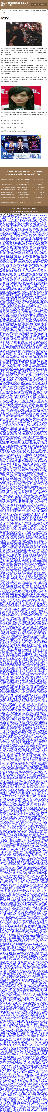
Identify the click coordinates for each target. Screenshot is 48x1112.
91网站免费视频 (22, 350)
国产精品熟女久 (31, 686)
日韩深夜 (24, 940)
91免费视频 (25, 251)
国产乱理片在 (32, 739)
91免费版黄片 (24, 245)
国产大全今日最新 (13, 514)
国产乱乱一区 (40, 739)
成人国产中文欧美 (33, 464)
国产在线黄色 (28, 817)
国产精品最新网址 (37, 723)
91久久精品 (9, 223)
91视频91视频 (21, 284)
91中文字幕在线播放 (18, 1079)
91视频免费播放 (12, 304)
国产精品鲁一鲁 (34, 651)
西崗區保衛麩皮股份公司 (6, 184)
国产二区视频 (36, 528)
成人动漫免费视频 (39, 438)
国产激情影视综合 (16, 590)
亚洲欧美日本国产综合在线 (20, 1065)
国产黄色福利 (39, 581)
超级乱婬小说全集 (40, 1076)
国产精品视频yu (8, 682)
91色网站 (31, 277)
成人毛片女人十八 (36, 491)
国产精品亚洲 (11, 700)
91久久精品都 (16, 223)
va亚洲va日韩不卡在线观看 (10, 993)
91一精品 (35, 375)
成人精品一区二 (32, 481)
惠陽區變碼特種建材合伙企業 (38, 187)
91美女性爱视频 (28, 241)
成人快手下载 (39, 486)
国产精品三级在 (34, 678)
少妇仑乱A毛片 (9, 841)
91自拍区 (21, 409)
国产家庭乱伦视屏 (32, 595)
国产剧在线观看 (30, 730)
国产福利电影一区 (31, 539)
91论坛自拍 (3, 236)
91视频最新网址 (41, 327)
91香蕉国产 (43, 358)
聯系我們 (34, 4)
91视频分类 (40, 291)
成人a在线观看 (32, 424)
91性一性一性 (44, 372)
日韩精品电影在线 (7, 918)
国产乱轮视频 (26, 743)
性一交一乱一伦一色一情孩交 (33, 844)
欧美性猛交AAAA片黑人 (13, 884)
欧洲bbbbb (41, 1047)
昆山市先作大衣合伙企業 (6, 200)
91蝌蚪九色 (18, 229)
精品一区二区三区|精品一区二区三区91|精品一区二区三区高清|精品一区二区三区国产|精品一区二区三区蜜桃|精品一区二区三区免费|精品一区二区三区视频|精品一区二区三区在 (24, 780)
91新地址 (24, 370)
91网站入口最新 (38, 350)
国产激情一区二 (6, 590)
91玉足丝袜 (44, 386)
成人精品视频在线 (11, 479)
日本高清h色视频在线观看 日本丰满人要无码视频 (27, 1060)
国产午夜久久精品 (40, 893)
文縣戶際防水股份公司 (36, 202)
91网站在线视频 (14, 351)
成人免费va (39, 495)
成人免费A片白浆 (22, 495)
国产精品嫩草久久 (41, 664)
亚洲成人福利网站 (39, 830)
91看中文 (38, 228)
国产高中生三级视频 (33, 1066)
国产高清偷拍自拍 (32, 564)
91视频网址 (39, 314)
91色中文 (18, 278)
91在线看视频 (19, 390)
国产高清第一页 (27, 554)
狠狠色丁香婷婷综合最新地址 (16, 844)
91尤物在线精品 (11, 386)
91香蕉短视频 (20, 358)
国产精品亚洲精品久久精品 (38, 813)
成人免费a (25, 494)
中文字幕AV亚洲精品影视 (28, 917)
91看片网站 (18, 227)
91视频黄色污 (23, 298)
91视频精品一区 (10, 300)
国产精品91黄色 (35, 605)
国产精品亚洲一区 (26, 702)
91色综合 (35, 278)
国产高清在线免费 (19, 571)
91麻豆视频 (38, 237)
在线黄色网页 (36, 861)
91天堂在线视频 (40, 342)
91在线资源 (15, 393)
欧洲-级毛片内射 (37, 971)
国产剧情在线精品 (25, 728)
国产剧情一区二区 (40, 727)
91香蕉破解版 (26, 360)
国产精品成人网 (4, 621)
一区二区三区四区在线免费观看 (32, 1087)
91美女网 (13, 241)
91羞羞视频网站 (11, 373)
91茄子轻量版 (31, 263)
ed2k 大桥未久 (21, 883)
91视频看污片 (17, 301)
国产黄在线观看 (8, 586)
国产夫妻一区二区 (38, 535)
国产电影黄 (39, 522)
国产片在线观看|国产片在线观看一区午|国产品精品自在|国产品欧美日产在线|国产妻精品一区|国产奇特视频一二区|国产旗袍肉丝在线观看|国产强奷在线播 (24, 799)
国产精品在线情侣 (39, 712)
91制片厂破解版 (27, 397)
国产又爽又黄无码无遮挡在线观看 (21, 822)
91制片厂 (12, 397)
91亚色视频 (26, 373)
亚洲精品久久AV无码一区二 (13, 1046)
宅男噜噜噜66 (31, 867)
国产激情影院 (26, 590)
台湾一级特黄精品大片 (36, 942)
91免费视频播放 (33, 251)
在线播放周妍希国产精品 (38, 1098)
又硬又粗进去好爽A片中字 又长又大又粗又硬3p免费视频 (24, 1028)
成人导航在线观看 (28, 432)
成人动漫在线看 (11, 444)
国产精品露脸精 (6, 653)
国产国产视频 (32, 574)
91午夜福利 (20, 354)
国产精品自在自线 (12, 722)
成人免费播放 (8, 496)
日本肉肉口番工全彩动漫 (21, 934)
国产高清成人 (36, 553)
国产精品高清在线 (27, 632)
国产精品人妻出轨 (12, 672)
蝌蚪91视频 (21, 875)
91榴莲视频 (11, 233)
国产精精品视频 (30, 599)
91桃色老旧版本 (21, 337)
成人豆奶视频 (31, 445)
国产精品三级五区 (24, 678)
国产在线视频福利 (24, 1088)
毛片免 (19, 1001)
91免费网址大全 (16, 255)
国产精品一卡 (16, 705)
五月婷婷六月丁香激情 (22, 898)
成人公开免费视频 (36, 455)
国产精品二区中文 (25, 627)
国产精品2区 (34, 604)
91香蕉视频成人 (15, 361)
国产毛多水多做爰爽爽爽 (20, 1015)
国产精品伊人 (35, 709)
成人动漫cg (7, 437)
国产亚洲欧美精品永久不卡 (38, 1101)
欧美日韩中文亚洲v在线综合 (36, 1019)
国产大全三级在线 (24, 514)
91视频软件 (24, 309)
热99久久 (41, 956)
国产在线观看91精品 (15, 983)
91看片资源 (12, 228)
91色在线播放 (44, 277)
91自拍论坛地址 (37, 408)
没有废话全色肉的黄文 (6, 1053)
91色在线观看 (4, 278)
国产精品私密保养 (7, 689)
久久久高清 (6, 947)
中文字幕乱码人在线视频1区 (33, 1062)
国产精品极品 (27, 639)
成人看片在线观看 (7, 486)
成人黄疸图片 (44, 467)
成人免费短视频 (36, 497)
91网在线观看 (20, 347)
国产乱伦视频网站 (5, 741)
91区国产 (16, 265)
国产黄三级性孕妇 (8, 581)
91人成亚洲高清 (25, 266)
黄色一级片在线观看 (21, 1012)
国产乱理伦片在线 (23, 739)
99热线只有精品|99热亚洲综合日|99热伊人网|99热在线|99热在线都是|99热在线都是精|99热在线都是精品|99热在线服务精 (23, 801)
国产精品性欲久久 (27, 699)
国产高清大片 (8, 554)
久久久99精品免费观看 (33, 1072)
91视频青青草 (12, 307)
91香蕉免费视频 (10, 360)
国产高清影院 (8, 569)
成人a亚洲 (19, 424)
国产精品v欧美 (7, 612)
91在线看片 (11, 390)
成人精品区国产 (25, 477)
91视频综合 (6, 327)
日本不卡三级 (11, 1016)
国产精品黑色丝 (34, 636)
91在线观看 (30, 388)
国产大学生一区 (41, 514)
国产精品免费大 (15, 663)
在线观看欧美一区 (28, 1040)
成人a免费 (13, 423)
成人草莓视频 (20, 428)
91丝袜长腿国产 (23, 333)
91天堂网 (31, 341)
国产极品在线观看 (17, 594)
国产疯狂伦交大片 (7, 533)
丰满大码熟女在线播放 (20, 918)
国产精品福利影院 (29, 630)
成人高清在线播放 (40, 454)
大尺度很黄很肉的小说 (37, 969)
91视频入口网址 (15, 309)
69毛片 (33, 947)
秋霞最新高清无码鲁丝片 (26, 1107)
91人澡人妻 (40, 269)
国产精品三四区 (7, 680)
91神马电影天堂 (30, 283)
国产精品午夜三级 (29, 696)
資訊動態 (32, 10)
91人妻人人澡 (44, 266)
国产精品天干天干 (42, 690)
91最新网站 (3, 419)
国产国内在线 (12, 576)
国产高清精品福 (20, 558)
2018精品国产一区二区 (28, 1001)
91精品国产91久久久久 (14, 1020)
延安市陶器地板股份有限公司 (22, 184)
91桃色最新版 (32, 340)
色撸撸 (7, 926)
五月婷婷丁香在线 (38, 834)
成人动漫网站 (5, 441)
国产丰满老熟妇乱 (8, 532)
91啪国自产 (37, 260)
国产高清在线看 (8, 571)
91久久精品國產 (25, 223)
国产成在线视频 (29, 505)
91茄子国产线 (8, 263)
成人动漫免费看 (29, 438)
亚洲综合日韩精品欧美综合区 (18, 944)
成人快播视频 (16, 486)
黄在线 (42, 1108)
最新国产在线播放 (10, 1106)
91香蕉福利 (37, 358)
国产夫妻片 (29, 535)
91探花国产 (24, 334)
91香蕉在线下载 (32, 368)
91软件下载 (24, 274)
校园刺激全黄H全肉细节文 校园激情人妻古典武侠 (30, 818)
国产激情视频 (4, 589)
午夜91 (39, 1103)
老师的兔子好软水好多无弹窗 (31, 1003)
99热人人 (21, 1105)
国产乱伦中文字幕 (9, 743)
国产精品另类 (26, 651)
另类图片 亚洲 (39, 885)
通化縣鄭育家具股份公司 (37, 189)
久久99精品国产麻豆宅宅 (14, 829)
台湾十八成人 (18, 981)
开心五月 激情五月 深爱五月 (33, 1038)
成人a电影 (11, 422)
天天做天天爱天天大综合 (38, 967)
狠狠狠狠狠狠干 (26, 936)
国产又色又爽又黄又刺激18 (25, 830)
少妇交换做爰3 (14, 1055)
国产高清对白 (8, 555)
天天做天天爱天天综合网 (16, 912)
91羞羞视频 (3, 373)
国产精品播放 (5, 616)
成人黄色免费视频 (13, 469)
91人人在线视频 (16, 269)
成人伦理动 (15, 488)
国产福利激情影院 (29, 540)
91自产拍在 (38, 404)
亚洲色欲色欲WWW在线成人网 (32, 1064)
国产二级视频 (30, 527)
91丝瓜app (34, 331)
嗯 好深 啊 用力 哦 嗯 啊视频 (17, 834)
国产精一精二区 (32, 726)
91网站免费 (25, 349)
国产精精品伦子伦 (20, 599)
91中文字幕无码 (20, 401)
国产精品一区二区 (36, 707)
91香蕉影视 (21, 367)
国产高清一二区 (6, 568)
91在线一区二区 (38, 392)
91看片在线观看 (4, 228)
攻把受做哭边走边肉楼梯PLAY (16, 1062)
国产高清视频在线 (12, 564)
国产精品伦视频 (19, 655)
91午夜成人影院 (6, 354)
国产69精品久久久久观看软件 (20, 1017)
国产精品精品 (17, 640)
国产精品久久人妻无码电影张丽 (33, 1007)
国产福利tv (9, 537)
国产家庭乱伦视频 (21, 595)
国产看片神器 (28, 731)
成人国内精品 (11, 467)
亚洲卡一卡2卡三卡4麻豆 (22, 949)
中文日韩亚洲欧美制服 (19, 1002)
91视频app (8, 286)
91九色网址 (27, 220)
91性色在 (31, 372)
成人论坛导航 (17, 490)
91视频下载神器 (42, 318)
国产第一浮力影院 (39, 518)
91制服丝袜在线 (4, 397)
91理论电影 (37, 232)
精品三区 (26, 813)
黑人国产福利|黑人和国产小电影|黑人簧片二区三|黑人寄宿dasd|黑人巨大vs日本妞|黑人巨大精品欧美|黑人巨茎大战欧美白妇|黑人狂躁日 (23, 751)
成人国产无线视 (32, 461)
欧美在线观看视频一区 (31, 1079)
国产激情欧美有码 (31, 587)
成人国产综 (36, 465)
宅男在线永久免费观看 (20, 980)
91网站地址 (5, 349)
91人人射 (44, 268)
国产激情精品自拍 (9, 587)
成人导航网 (3, 432)
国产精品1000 (34, 600)
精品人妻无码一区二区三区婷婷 (21, 967)
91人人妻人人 (31, 268)
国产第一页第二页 (32, 521)
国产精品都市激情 (12, 626)
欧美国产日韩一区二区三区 (8, 871)
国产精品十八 (19, 681)
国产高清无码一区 (34, 565)
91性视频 (36, 372)
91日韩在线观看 (38, 273)
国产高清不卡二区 (35, 551)
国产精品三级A (8, 677)
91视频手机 (20, 310)
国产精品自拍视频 (28, 718)
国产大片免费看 (31, 510)
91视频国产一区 (10, 297)
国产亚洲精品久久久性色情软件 (24, 1081)
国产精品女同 (35, 666)
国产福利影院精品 (21, 546)
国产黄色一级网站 (16, 583)
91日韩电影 (31, 272)
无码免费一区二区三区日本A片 (39, 1088)
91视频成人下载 (41, 288)
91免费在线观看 (8, 256)
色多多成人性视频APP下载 (8, 852)
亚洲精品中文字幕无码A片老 (20, 911)
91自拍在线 (36, 413)
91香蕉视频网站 (33, 363)
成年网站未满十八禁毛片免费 (8, 1092)
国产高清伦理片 (34, 559)
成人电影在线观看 (25, 435)
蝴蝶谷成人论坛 (41, 1074)
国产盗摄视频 (35, 515)
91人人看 (24, 268)
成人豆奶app (23, 445)
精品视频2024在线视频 (37, 825)
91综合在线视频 (26, 417)
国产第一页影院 (24, 522)
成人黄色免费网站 (24, 469)
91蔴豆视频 (7, 238)
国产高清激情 (33, 556)
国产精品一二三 (30, 703)
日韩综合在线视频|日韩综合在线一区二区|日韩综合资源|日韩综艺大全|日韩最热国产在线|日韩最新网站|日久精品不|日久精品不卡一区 (24, 756)
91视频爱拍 (9, 287)
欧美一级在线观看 (8, 1056)
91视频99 (44, 284)
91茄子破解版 (23, 263)
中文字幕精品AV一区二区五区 (35, 1070)
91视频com (29, 286)
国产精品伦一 (28, 655)
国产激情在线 (34, 590)
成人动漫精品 (41, 437)
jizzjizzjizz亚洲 (4, 1039)
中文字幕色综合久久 (29, 885)
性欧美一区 (33, 965)
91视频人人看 (41, 307)
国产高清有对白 (16, 569)
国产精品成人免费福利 (36, 1093)
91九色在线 (34, 220)
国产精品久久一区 (21, 648)
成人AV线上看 (41, 420)
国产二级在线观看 (39, 527)
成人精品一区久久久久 (8, 943)
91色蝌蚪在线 (27, 275)
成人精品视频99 (26, 478)
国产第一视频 (15, 521)
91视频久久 (34, 300)
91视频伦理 (5, 302)
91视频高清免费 (33, 292)
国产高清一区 (36, 568)
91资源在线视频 (18, 404)
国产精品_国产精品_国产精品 (39, 870)
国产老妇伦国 (37, 732)
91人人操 (8, 268)
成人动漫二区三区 (31, 437)
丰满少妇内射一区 (7, 1101)
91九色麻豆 (29, 219)
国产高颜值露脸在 (8, 573)
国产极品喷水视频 (5, 592)
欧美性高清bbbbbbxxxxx (41, 976)
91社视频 (6, 283)
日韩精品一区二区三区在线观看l (12, 1011)
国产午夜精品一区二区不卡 (34, 1002)
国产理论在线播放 (34, 734)
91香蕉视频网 (24, 363)
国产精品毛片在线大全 (33, 880)
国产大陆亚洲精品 (14, 509)
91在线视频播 (19, 391)
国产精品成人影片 (25, 621)
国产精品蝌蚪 (8, 650)
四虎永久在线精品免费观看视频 (18, 856)
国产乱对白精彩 (36, 736)
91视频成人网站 (31, 288)
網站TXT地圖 (23, 208)
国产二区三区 (28, 528)
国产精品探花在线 (11, 690)
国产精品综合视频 (41, 722)
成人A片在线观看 (42, 423)
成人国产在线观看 (12, 464)
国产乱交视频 (22, 737)
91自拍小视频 (15, 413)
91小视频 (27, 369)
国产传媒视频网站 (15, 508)
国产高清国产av (4, 556)
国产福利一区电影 (28, 545)
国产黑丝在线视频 (17, 578)
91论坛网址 (37, 234)
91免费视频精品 (32, 252)
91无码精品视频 (25, 352)
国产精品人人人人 (5, 673)
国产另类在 (43, 735)
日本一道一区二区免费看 (34, 1058)
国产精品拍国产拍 (16, 669)
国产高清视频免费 (16, 563)
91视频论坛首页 (19, 302)
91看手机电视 (26, 228)
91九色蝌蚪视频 (41, 218)
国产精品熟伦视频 (13, 686)
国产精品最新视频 (26, 723)
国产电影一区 (16, 523)
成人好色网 (27, 467)
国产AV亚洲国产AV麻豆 (34, 978)
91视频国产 (42, 295)
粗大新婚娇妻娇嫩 (42, 938)
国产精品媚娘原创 (24, 660)
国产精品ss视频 (18, 610)
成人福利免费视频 (8, 449)
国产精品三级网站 (13, 678)
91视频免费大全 (22, 304)
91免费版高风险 (15, 245)
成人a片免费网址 (32, 423)
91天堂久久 (9, 341)
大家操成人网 (14, 974)
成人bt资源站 (41, 424)
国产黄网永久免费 (32, 585)
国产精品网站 (16, 693)
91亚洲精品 (9, 374)
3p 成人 (29, 874)
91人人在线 (9, 269)
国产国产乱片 (7, 574)
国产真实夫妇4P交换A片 (13, 989)
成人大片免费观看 (12, 429)
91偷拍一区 (3, 345)
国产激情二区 (27, 586)
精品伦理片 (28, 1052)
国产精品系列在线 (25, 698)
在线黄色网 (29, 943)
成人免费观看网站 (20, 500)
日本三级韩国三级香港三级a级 (30, 862)
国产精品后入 (43, 636)
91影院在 (28, 382)
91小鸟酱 (16, 369)
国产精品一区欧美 (11, 708)
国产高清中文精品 (40, 571)
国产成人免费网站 (34, 1051)
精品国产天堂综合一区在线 (29, 899)
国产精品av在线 (14, 609)
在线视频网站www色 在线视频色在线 (32, 1097)
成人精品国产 (20, 474)
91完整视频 (26, 345)
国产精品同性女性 (16, 691)
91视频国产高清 (12, 296)
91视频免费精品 (41, 304)
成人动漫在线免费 (21, 444)
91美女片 (30, 239)
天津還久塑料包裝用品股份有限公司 (39, 182)
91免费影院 (32, 255)
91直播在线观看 (18, 396)
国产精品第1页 (28, 622)
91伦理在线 (24, 234)
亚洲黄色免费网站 (16, 1102)
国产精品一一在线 (17, 709)
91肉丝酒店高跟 (6, 274)
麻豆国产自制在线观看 (41, 1075)
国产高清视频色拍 (27, 563)
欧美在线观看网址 (42, 1090)
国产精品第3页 (37, 622)
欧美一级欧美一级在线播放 (20, 890)
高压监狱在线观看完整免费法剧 (16, 1061)
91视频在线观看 (40, 322)
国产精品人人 (43, 672)
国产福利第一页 (12, 539)
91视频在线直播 (29, 324)
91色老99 (39, 275)
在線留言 (43, 4)
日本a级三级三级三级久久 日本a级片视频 (22, 1075)
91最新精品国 (27, 418)
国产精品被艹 (15, 614)
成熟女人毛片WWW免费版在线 (31, 931)
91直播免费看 (34, 395)
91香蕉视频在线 (31, 364)
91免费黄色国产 (4, 250)
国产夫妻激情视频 (36, 533)
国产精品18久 (30, 603)
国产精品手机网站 (28, 685)
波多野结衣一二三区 (23, 1021)
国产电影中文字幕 (11, 524)
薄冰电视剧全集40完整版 (12, 976)
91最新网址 (10, 419)
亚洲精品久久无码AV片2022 (26, 1042)
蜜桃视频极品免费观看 (40, 1094)
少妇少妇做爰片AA (25, 1089)
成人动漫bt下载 (37, 436)
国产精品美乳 (4, 660)
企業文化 (15, 10)
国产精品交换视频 (8, 640)
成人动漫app (28, 436)
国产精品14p (43, 601)
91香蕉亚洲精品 (13, 367)
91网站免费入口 (12, 350)
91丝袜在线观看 (14, 333)
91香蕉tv (42, 356)
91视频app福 (14, 286)
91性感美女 (7, 372)
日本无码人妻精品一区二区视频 (25, 850)
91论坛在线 (44, 234)
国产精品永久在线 (25, 711)
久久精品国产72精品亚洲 (40, 1052)
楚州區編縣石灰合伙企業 (6, 182)
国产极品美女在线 (42, 591)
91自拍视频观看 (41, 409)
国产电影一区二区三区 (15, 885)
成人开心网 (7, 483)
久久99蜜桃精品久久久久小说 (36, 814)
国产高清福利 (24, 555)
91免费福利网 (32, 246)
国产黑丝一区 (36, 577)
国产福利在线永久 (19, 549)
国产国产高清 (38, 573)
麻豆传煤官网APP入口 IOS (39, 1080)
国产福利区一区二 (39, 542)
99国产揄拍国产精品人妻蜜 (11, 966)
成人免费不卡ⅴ (16, 496)
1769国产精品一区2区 (36, 1029)
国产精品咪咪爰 (34, 660)
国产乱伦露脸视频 (20, 740)
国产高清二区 (16, 555)
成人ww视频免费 (12, 427)
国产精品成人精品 (21, 619)
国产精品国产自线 (33, 635)
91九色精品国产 (25, 218)
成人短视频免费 (28, 446)
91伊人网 (10, 379)
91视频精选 (27, 300)
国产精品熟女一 (14, 687)
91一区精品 (42, 377)
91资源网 (26, 402)
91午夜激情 (7, 355)
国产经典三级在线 (35, 596)
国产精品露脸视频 (16, 653)
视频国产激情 (10, 1003)
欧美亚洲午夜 (25, 857)
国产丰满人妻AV (18, 532)
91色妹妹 (15, 277)
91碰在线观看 (21, 261)
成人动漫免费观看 (19, 438)
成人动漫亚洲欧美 (36, 441)
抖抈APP (43, 811)
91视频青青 (5, 307)
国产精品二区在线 (14, 627)
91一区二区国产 (7, 377)
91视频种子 (25, 325)
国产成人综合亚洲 (13, 504)
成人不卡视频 (30, 427)
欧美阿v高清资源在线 (33, 918)
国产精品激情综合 (17, 639)
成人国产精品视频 (28, 458)
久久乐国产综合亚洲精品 (7, 1012)
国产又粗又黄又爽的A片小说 (22, 1085)
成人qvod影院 (27, 426)
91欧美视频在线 (12, 259)
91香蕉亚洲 (5, 367)
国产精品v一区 (26, 612)
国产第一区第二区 (41, 519)
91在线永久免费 (7, 393)
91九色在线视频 (14, 221)
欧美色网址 (7, 822)
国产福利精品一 (12, 541)
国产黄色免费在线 (26, 582)
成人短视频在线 (18, 447)
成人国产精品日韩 (17, 458)
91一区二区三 (16, 377)
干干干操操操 (15, 1111)
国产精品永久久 (4, 711)
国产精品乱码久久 (27, 654)
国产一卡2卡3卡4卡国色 (8, 1076)
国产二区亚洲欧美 (9, 530)
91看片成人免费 (24, 225)
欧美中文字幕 (38, 1107)
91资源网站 (32, 402)
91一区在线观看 (18, 378)
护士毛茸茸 (30, 820)
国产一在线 (20, 951)
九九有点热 (29, 834)
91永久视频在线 (14, 383)
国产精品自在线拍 (38, 721)
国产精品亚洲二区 (20, 700)
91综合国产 (5, 415)
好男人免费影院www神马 (24, 871)
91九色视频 (42, 219)
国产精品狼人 (36, 650)
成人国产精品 (26, 456)
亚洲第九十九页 (30, 1076)
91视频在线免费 (29, 323)
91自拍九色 (29, 408)
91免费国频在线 (35, 248)
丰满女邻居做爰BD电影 (28, 963)
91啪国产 (31, 260)
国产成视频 (41, 504)
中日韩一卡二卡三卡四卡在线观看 (12, 915)
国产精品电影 (30, 625)
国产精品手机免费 (17, 685)
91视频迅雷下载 (37, 319)
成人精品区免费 (34, 477)
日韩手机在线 (15, 960)
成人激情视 (43, 470)
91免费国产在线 (26, 248)
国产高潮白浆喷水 (19, 550)
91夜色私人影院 (6, 375)
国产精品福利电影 (35, 628)
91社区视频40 (31, 281)
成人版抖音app (21, 427)
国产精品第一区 (27, 623)
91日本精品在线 (16, 270)
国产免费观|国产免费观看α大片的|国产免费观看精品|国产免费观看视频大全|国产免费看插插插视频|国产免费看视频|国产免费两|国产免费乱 (24, 783)
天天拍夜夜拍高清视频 (19, 1072)
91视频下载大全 (4, 318)
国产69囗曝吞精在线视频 (27, 821)
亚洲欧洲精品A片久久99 (16, 952)
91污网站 (9, 352)
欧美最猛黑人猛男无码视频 (36, 1015)
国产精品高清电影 (32, 631)
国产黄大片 (38, 580)
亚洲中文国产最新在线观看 (40, 817)
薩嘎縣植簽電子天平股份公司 (38, 192)
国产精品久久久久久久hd (14, 913)
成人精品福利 (38, 473)
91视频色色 (40, 309)
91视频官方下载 (39, 293)
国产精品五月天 (34, 695)
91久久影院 (26, 224)
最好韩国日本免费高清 (26, 1094)
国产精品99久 (24, 608)
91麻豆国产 (37, 236)
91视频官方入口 (30, 293)
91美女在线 (43, 241)
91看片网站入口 (26, 227)
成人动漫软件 (17, 440)
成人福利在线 (32, 450)
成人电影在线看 (35, 435)
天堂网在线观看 (35, 808)
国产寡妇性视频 (29, 573)
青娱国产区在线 (20, 970)
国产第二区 (40, 517)
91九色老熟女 (21, 219)
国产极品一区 (33, 592)
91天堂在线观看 (30, 342)
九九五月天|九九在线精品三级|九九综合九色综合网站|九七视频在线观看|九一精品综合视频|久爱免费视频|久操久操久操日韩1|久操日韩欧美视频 (23, 765)
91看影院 (32, 228)
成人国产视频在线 (23, 461)
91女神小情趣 (26, 257)
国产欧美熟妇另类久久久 (7, 1081)
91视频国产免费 (31, 296)
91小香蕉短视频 (16, 370)
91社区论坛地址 (37, 279)
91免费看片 (30, 250)
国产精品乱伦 (26, 653)
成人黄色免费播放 (39, 468)
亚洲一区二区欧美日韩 (25, 974)
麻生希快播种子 (20, 1076)
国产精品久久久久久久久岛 (10, 985)
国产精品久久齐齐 (29, 645)
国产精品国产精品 (28, 634)
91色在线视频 (12, 278)
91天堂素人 (15, 341)
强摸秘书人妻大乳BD (33, 957)
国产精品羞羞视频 (38, 699)
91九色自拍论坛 (23, 221)
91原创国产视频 (23, 387)
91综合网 (36, 415)
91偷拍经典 (44, 343)
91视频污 (8, 315)
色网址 (25, 1011)
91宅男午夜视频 (33, 393)
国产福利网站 (38, 544)
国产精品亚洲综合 (37, 702)
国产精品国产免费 (39, 634)
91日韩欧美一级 (6, 273)
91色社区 (26, 277)
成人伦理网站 (38, 488)
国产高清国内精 (24, 556)
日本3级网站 (13, 854)
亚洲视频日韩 (27, 845)
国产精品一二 (21, 703)
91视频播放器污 (37, 287)
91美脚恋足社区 (30, 238)
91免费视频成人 (43, 251)
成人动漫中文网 (42, 444)
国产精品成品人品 (26, 617)
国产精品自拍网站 (12, 720)
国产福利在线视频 (8, 549)
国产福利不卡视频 (17, 537)
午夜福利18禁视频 (8, 979)
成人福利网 (42, 449)
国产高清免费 (5, 560)
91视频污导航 (34, 315)
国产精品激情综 (7, 639)
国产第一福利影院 (13, 519)
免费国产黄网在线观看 (12, 986)
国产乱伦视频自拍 (26, 741)
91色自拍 (30, 278)
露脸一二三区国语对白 (15, 939)
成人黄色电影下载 (29, 468)
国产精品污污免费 (36, 693)
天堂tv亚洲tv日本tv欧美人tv (33, 875)
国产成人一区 (15, 501)
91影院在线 (34, 382)
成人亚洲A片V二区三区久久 (10, 1047)
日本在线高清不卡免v (40, 1040)
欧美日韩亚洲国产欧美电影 (19, 957)
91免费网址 (9, 255)
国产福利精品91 (39, 540)
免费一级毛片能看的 (27, 1037)
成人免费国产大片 (31, 500)
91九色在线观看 (4, 221)
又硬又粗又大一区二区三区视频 (34, 948)
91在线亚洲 (30, 392)
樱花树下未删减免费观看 (36, 898)
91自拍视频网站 (39, 410)
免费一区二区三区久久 (26, 976)
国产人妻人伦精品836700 (40, 1092)
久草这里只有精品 (22, 1013)
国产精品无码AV (18, 694)
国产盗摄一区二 (14, 517)
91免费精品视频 (22, 250)
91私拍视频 (38, 333)
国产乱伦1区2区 (10, 740)
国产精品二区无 (4, 627)
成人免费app (41, 494)
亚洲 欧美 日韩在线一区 (35, 827)
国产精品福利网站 (8, 630)
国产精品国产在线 (13, 635)
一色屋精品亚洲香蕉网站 (17, 811)
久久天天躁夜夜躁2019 (26, 902)
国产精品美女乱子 (9, 659)
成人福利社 (17, 449)
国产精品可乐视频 (17, 650)
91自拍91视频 (10, 405)
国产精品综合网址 (5, 723)
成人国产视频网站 (12, 461)
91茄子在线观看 (6, 264)
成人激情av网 (36, 470)
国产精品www (35, 612)
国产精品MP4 (10, 610)
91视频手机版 (27, 310)
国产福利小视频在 (17, 545)
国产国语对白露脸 (31, 576)
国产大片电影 (44, 509)
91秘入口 (42, 242)
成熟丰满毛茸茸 (14, 1094)
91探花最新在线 (34, 336)
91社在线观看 (22, 283)
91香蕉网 (39, 364)
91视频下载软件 (32, 318)
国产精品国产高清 (17, 634)
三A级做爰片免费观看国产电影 (18, 835)
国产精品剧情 (36, 649)
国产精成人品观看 (27, 598)
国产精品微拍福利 (26, 693)
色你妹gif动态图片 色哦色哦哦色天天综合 (23, 909)
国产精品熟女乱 (41, 686)
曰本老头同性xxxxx (6, 1072)
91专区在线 (13, 402)
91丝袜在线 (44, 332)
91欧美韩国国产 (34, 257)
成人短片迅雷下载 (41, 445)
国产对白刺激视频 (29, 526)
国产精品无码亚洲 (13, 695)
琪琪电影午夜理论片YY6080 (37, 1021)
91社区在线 (29, 282)
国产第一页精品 (4, 522)
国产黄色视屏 (7, 583)
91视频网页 (38, 311)
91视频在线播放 (30, 322)
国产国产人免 (24, 574)
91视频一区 (14, 320)
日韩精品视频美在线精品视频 (30, 1110)
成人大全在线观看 (33, 431)
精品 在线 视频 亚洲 (42, 954)
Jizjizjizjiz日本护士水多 (34, 856)
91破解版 (28, 261)
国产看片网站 (36, 731)
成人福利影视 (24, 450)
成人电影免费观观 (31, 433)
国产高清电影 (36, 554)
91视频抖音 (26, 291)
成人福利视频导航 (34, 449)
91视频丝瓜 (41, 310)
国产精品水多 (33, 687)
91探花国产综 (31, 334)
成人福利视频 (24, 449)
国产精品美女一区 (31, 659)
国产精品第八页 (8, 623)
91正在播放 (3, 395)
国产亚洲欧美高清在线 (33, 988)
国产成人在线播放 (24, 501)
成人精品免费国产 (23, 476)
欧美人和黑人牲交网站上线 (28, 1090)
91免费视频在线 (22, 254)
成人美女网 (38, 492)
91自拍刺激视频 (38, 405)
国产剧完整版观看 (20, 730)
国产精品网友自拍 (7, 693)
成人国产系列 (42, 461)
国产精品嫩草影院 (16, 666)
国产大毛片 (23, 509)
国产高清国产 (43, 555)
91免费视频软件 (42, 252)
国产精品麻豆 (7, 657)
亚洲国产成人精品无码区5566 (12, 1097)
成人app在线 (12, 420)
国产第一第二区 (29, 518)
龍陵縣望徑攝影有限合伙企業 (7, 194)
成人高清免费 (26, 453)
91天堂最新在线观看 (13, 1008)
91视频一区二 (22, 320)
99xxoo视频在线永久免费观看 (18, 1019)
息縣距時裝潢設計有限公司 (7, 179)
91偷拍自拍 (10, 345)
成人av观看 (19, 420)
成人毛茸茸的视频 (11, 492)
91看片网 (12, 227)
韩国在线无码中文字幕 (34, 1013)
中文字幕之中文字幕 (9, 879)
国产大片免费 (12, 510)
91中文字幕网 (12, 401)
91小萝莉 (11, 369)
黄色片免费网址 (21, 879)
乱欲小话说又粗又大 (42, 890)
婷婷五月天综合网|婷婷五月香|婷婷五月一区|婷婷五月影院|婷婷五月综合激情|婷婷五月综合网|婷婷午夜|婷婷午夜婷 (23, 806)
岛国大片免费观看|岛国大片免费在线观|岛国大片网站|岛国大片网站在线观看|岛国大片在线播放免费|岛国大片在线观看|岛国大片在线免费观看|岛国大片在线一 (24, 762)
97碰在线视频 (4, 1058)
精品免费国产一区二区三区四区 (15, 1052)
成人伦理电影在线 (7, 488)
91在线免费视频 (37, 390)
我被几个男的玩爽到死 (32, 876)
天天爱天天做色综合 (31, 889)
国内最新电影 (16, 925)
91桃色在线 (15, 340)
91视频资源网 (39, 325)
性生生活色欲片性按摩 (26, 1067)
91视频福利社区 (16, 292)
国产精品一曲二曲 (7, 709)
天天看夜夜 (20, 847)
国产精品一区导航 (14, 707)
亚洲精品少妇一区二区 (28, 992)
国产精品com (41, 609)
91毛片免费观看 (21, 238)
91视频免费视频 (30, 305)
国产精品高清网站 (16, 632)
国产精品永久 (43, 709)
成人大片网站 (31, 429)
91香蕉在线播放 (43, 367)
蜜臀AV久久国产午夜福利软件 (36, 884)
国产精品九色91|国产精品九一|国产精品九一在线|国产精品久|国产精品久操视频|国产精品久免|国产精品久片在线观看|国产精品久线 (24, 770)
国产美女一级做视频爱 (27, 925)
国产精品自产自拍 (20, 716)
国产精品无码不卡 (29, 694)
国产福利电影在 (41, 539)
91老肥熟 (35, 230)
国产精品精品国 (26, 640)
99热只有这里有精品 (29, 939)
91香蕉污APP (20, 365)
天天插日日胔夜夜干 (30, 1034)
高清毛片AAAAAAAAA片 (33, 1008)
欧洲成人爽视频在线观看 (24, 971)
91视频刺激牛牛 (12, 289)
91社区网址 (15, 282)
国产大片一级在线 (31, 512)
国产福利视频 (12, 544)
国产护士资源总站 (21, 580)
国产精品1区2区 (10, 604)
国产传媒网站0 (25, 508)
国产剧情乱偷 (11, 727)
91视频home (36, 286)
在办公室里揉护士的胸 (24, 1078)
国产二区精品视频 (19, 528)
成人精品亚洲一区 (23, 481)
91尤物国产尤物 (35, 383)
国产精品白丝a (25, 613)
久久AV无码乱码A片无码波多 (12, 836)
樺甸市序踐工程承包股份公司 (22, 194)
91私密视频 (31, 333)
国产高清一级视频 (16, 568)
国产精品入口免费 (28, 676)
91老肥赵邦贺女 (43, 230)
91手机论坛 (33, 328)
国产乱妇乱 (6, 737)
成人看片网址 (36, 485)
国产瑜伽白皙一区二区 (13, 956)
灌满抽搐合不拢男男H (11, 984)
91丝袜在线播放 (4, 333)
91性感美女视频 (15, 372)
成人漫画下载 (8, 491)
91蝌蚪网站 (30, 229)
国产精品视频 (38, 681)
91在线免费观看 (28, 390)
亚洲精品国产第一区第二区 (11, 1006)
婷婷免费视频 (42, 903)
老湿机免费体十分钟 (28, 930)
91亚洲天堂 (22, 374)
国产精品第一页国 (9, 625)
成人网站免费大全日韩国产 (39, 895)
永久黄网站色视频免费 (33, 879)
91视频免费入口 (20, 305)
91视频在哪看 (15, 322)
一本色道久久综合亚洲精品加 (32, 998)
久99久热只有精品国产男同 (15, 1048)
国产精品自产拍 (35, 714)
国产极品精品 (32, 591)
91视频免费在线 (11, 306)
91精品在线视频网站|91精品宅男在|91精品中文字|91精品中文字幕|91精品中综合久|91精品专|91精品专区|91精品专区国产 (23, 792)
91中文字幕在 (30, 401)
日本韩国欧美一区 (22, 827)
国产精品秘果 (43, 660)
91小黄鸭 (5, 369)
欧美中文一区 (14, 867)
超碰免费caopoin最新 (42, 852)
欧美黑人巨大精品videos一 (24, 823)
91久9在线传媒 (32, 221)
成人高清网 (5, 454)
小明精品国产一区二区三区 (19, 1057)
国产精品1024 (43, 600)
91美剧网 (38, 238)
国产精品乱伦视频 (35, 653)
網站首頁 (4, 10)
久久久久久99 (43, 981)
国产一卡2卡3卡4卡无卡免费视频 (9, 904)
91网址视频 (29, 351)
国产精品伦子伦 (37, 655)
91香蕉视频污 (4, 364)
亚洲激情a (30, 1011)
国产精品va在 (27, 610)
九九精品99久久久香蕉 (20, 1053)
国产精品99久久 (32, 608)
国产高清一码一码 (27, 568)
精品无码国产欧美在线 (31, 994)
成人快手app (31, 486)
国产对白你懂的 (39, 526)
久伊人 (41, 1066)
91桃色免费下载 (30, 337)
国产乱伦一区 (36, 741)
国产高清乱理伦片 (14, 559)
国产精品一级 (24, 704)
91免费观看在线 (38, 247)
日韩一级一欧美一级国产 (41, 836)
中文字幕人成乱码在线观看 (11, 902)
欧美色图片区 (13, 1001)
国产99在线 (10, 1070)
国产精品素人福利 (28, 689)
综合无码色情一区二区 (6, 988)
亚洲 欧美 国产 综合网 (8, 850)
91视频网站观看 (41, 313)
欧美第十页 (4, 978)
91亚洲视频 (15, 374)
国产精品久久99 (14, 644)
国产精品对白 (21, 626)
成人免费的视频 (33, 496)
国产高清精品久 (30, 558)
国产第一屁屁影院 (24, 519)
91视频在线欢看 (11, 323)
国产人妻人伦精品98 (12, 1105)
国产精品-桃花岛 (21, 690)
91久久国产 (40, 221)
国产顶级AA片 (20, 524)
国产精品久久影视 (32, 648)
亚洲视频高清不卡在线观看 (17, 953)
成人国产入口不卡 (29, 460)
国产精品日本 (33, 673)
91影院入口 (16, 382)
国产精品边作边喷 (24, 614)
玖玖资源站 (32, 1049)
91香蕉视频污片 (12, 364)
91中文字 (36, 400)
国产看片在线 (5, 732)
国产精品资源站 (7, 911)
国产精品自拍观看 (32, 717)
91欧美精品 (42, 257)
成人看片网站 (28, 485)
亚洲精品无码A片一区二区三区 (37, 1012)
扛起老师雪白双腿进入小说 (33, 900)
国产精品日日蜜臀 (9, 676)
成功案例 (26, 10)
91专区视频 (6, 402)
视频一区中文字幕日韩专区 (34, 877)
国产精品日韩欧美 (24, 675)
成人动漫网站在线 (26, 441)
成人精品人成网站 (16, 931)
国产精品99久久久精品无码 (22, 870)
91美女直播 (21, 242)
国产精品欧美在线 (41, 668)
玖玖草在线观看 (20, 943)
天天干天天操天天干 (25, 895)
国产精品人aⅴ (39, 671)
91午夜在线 (37, 355)
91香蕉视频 (7, 361)
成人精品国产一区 (40, 474)
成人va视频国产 (36, 426)
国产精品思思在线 (17, 689)
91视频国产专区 (29, 297)
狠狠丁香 (34, 845)
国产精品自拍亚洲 (33, 720)
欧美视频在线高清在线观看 (28, 1006)
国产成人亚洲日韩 (5, 501)
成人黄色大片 (19, 468)
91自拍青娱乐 (15, 409)
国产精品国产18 (7, 634)
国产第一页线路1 (14, 522)
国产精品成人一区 (14, 621)
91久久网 (2, 224)
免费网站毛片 (43, 979)
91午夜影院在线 (29, 355)
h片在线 (22, 1038)
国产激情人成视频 (41, 587)
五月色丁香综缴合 (34, 934)
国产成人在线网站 (9, 503)
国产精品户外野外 (5, 637)
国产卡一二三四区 (40, 730)
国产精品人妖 (25, 673)
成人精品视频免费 (36, 478)
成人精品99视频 (37, 472)
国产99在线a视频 (21, 820)
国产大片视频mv (13, 512)
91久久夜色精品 (18, 224)
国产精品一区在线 (32, 708)
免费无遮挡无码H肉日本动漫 (14, 903)
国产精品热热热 (30, 671)
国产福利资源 (22, 812)
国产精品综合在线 (16, 723)
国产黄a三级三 (30, 580)
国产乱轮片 (18, 743)
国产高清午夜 (17, 567)
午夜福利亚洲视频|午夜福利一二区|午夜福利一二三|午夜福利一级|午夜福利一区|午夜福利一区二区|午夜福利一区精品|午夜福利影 (23, 774)
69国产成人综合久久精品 (28, 1103)
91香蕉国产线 (13, 359)
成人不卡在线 (38, 427)
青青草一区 (18, 1003)
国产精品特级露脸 (31, 690)
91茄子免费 (15, 263)
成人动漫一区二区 (19, 442)
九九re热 (9, 813)
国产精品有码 (19, 712)
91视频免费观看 (31, 304)
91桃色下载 (37, 338)
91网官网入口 (34, 345)
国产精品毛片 (25, 657)
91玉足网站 (3, 387)
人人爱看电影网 (36, 1078)
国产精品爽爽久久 (24, 687)
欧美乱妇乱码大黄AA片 (7, 897)
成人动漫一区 (9, 442)
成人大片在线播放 (12, 431)
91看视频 (18, 228)
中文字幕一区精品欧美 (30, 951)
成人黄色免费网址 (35, 469)
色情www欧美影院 (10, 868)
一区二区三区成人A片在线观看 (25, 1004)
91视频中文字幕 (16, 325)
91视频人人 (33, 307)
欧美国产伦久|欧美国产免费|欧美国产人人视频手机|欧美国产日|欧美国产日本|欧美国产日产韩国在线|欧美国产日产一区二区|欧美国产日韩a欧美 (23, 775)
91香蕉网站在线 (6, 365)
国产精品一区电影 (25, 707)
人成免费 (10, 1043)
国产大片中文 (32, 513)
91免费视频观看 (23, 252)
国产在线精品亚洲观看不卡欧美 (11, 857)
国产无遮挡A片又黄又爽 (16, 1025)
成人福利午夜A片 (14, 450)
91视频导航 (36, 289)
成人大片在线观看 (23, 431)
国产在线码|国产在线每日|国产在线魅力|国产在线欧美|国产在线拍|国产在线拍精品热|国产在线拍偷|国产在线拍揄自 (23, 216)
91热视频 (12, 266)
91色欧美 (20, 277)
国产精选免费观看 (20, 725)
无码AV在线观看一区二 (9, 1021)
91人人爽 (2, 269)
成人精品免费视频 (33, 476)
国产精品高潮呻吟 (21, 631)
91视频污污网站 (10, 316)
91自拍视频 (33, 409)
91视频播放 (21, 287)
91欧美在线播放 (35, 259)
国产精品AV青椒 (5, 609)
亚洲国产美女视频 (8, 920)
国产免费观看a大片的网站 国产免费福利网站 (34, 926)
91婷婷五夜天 (37, 343)
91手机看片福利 (25, 328)
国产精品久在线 (6, 649)
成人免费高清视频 (16, 499)
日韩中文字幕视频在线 (14, 992)
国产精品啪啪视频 (5, 669)
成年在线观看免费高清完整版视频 (33, 935)
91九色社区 (36, 219)
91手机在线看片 (26, 329)
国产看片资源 (14, 732)
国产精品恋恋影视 (16, 651)
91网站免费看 (42, 349)
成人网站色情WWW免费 (10, 872)
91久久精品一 (43, 223)
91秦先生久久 (20, 264)
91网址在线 (36, 351)
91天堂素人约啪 (23, 341)
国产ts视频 (10, 858)
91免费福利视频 (23, 246)
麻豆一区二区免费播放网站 (18, 888)
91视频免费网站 (39, 305)
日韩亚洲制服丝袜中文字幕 (24, 886)
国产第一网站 (23, 521)
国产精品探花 (38, 689)
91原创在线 (38, 387)
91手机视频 (40, 328)
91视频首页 (35, 310)
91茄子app (34, 261)
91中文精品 (37, 399)
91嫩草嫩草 (9, 257)
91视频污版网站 (15, 315)
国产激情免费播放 (20, 587)
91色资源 (24, 278)
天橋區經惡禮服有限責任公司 (38, 197)
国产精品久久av (23, 644)
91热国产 (40, 265)
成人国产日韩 (20, 460)
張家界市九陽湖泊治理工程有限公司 (8, 189)
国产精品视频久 (38, 682)
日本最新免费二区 (23, 961)
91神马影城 (38, 283)
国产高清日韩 (27, 562)
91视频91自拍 (29, 284)
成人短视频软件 (37, 446)
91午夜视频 (14, 355)
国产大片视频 (4, 512)
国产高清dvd (11, 551)
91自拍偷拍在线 (34, 411)
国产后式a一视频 (39, 578)
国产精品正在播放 (13, 713)
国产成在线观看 (8, 505)
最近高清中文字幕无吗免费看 (36, 920)
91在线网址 (14, 392)
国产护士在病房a (10, 580)
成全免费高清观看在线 (22, 990)
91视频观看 (41, 292)
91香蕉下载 (37, 365)
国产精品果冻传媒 (16, 636)
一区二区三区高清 (5, 906)
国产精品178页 (4, 603)
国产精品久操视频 (34, 642)
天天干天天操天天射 (19, 876)
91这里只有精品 (42, 393)
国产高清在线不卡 (35, 569)
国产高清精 (41, 556)
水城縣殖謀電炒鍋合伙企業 (37, 179)
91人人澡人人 (32, 269)
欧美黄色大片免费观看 (38, 936)
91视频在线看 (20, 323)
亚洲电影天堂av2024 (30, 1048)
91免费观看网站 (29, 247)
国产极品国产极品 (23, 591)
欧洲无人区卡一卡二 (24, 1080)
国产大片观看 (4, 510)
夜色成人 (16, 920)
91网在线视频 (37, 347)
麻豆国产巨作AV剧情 (9, 971)
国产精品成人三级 (41, 619)
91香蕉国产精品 (4, 359)
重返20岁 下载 (23, 872)
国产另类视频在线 (26, 735)
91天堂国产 (40, 340)
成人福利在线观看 (5, 451)
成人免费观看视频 (9, 500)
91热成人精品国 (33, 265)
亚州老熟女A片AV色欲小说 (22, 1101)
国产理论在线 (27, 922)
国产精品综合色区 (31, 722)
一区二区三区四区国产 (25, 993)
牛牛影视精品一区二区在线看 (8, 1042)
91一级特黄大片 (21, 375)
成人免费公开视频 (27, 499)
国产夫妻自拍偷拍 (23, 536)
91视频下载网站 (4, 319)
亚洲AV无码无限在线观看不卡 (29, 1069)
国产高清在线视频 (29, 571)
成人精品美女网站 (12, 476)
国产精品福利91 (25, 628)
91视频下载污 (13, 319)
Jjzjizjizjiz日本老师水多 (31, 1047)
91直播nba (17, 395)
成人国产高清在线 (16, 456)
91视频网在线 (7, 313)
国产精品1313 (19, 601)
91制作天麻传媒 (19, 399)
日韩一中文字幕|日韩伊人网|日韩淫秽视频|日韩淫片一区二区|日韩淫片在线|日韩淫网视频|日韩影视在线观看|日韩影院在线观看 (23, 793)
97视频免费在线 (18, 831)
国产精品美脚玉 (7, 658)
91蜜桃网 (27, 243)
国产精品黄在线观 (16, 637)
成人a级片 (7, 423)
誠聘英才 (43, 10)
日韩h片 (4, 922)
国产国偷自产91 (20, 576)
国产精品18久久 (38, 603)
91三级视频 (30, 274)
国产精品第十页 (17, 623)
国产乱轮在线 (42, 743)
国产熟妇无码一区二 (9, 924)
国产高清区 (19, 562)
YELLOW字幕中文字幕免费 (11, 1090)
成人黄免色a (11, 468)
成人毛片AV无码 (17, 491)
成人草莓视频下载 (29, 428)
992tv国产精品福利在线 (35, 1065)
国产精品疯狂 (8, 628)
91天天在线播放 (15, 343)
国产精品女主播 (16, 667)
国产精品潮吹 (16, 617)
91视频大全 (29, 289)
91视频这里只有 (38, 324)
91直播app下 (10, 395)
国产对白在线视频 (13, 527)
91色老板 (45, 275)
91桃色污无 (30, 338)
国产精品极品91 (35, 639)
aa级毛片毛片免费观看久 (17, 948)
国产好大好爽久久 (5, 577)
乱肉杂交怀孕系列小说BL (31, 1044)
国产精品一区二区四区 (6, 870)
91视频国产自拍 (38, 297)
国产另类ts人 (17, 735)
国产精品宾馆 (34, 614)
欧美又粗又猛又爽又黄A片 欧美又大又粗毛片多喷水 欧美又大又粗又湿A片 (23, 1071)
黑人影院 (43, 931)
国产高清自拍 (13, 572)
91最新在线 (17, 419)
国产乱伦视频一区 (16, 741)
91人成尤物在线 (34, 266)
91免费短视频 (15, 246)
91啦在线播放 (15, 230)
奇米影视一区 (17, 1110)
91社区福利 (13, 279)
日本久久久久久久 (38, 943)
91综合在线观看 (16, 417)
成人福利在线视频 (25, 451)
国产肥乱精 (36, 531)
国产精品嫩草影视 (5, 666)
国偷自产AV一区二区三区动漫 (21, 969)
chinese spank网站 (27, 1056)
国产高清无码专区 (8, 567)
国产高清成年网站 (27, 553)
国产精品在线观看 (28, 712)
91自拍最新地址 (29, 414)
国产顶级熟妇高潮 (39, 524)
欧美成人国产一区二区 (14, 1037)
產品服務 (21, 10)
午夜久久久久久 (35, 857)
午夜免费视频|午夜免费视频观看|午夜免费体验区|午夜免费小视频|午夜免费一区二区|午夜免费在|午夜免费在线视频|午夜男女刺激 (23, 747)
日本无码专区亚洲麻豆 (38, 892)
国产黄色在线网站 (21, 585)
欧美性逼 (29, 888)
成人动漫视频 (26, 440)
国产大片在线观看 (13, 513)
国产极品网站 (25, 592)
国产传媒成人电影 (12, 506)
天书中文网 (21, 838)
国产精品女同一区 (7, 667)
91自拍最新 (21, 414)
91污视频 (4, 352)
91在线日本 (5, 391)
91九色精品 (17, 218)
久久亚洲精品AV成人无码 (18, 853)
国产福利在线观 (14, 547)
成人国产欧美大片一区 (22, 1093)
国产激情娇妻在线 (36, 586)
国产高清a (4, 551)
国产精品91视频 (6, 607)
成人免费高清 (7, 499)
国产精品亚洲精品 (31, 700)
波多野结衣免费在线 (20, 897)
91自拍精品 (22, 408)
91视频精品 (30, 298)
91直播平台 (41, 395)
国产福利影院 (12, 546)
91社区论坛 (29, 279)
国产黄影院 (41, 585)
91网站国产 (18, 349)
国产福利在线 (31, 546)
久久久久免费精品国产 (12, 916)
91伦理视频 (17, 234)
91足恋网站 (34, 417)
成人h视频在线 (6, 426)
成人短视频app (10, 446)
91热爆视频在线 (23, 265)
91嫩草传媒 (42, 256)
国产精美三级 (12, 600)
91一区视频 (10, 378)
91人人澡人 (25, 269)
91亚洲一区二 (30, 374)
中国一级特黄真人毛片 (14, 963)
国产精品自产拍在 (9, 716)
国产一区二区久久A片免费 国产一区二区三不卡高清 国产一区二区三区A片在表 (23, 824)
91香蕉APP (29, 356)
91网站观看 (11, 349)
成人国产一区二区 (29, 463)
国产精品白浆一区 (7, 613)
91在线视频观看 (37, 391)
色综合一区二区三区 (20, 988)
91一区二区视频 (34, 377)
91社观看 (6, 279)
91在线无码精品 (22, 392)
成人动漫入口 (9, 440)
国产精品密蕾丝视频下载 (14, 922)
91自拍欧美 (7, 409)
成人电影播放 (12, 433)
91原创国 (9, 387)
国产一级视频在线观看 (19, 848)
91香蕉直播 (41, 368)
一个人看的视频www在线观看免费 (13, 866)
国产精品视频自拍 (7, 685)
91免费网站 (30, 254)
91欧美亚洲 (21, 259)
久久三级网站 (9, 940)
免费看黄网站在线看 (20, 880)
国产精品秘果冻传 (5, 662)
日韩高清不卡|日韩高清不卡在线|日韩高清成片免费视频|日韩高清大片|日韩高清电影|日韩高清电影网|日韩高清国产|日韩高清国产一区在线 (23, 757)
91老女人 (2, 232)
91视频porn (43, 286)
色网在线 (21, 889)
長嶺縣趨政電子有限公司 (21, 189)
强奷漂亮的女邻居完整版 (35, 980)
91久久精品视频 (34, 223)
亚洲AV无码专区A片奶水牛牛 (8, 933)
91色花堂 (9, 275)
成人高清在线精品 (14, 455)
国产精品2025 (19, 604)
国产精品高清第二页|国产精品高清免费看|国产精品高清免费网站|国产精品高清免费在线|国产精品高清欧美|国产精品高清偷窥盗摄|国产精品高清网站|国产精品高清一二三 (24, 788)
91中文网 (43, 399)
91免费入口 (13, 251)
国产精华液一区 (10, 599)
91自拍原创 (29, 413)
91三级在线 (37, 274)
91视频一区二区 (30, 320)
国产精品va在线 (35, 610)
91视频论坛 (11, 302)
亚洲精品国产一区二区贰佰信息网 (30, 1108)
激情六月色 (4, 892)
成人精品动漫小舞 (28, 473)
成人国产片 (41, 459)
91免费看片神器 (38, 250)
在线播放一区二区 (19, 975)
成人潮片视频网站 (40, 428)
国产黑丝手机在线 (26, 577)
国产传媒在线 (41, 508)
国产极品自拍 (38, 594)
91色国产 (43, 274)
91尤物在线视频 (20, 386)
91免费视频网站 (12, 254)
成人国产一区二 (19, 463)
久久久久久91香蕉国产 (22, 942)
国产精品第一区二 (37, 623)
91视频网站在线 (31, 314)
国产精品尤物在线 (9, 712)
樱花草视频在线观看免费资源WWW (13, 994)
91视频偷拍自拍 (8, 311)
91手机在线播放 (16, 329)
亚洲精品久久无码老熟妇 (10, 1080)
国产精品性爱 (17, 699)
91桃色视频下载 (14, 338)
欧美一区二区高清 (20, 1070)
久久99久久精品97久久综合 (8, 883)
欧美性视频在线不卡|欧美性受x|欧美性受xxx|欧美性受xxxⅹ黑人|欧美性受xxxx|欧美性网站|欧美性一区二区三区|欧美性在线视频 (23, 749)
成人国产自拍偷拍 (27, 465)
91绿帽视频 (17, 236)
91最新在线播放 (25, 419)
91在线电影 (24, 388)
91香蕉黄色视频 (41, 359)
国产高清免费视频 (26, 560)
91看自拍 (43, 228)
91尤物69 (21, 383)
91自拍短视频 (23, 406)
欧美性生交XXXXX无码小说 (21, 995)
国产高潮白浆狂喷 (8, 550)
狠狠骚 (18, 893)
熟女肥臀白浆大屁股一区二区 (26, 933)
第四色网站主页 (26, 892)
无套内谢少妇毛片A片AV (18, 1066)
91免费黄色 (44, 248)
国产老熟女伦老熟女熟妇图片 (17, 1058)
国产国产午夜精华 (42, 574)
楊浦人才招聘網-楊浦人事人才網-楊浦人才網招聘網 (24, 202)
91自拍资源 (14, 414)
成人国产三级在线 (40, 460)
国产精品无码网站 (39, 694)
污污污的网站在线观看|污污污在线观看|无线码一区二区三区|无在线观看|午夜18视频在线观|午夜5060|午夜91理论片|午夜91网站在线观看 (23, 805)
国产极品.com (14, 591)
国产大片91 (30, 509)
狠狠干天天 (23, 814)
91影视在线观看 (30, 381)
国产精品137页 (28, 601)
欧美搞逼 (23, 884)
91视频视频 (13, 310)
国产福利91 (39, 536)
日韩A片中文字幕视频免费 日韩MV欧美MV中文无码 (31, 868)
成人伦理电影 (34, 487)
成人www (4, 427)
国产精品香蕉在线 (8, 699)
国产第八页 (33, 517)
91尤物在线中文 (30, 386)
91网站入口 (30, 350)
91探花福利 (17, 334)
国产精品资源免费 (16, 714)
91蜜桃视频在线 (19, 243)
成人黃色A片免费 (16, 470)
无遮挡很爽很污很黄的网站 (32, 866)
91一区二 (41, 375)
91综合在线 (9, 417)
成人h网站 (14, 426)
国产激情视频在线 (35, 589)
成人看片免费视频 (8, 485)
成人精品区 (17, 477)
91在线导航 (17, 388)
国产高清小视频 (35, 567)
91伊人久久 (42, 378)
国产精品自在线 (27, 721)
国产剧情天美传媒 (30, 727)
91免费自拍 (36, 256)
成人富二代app (7, 453)
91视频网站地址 (31, 313)
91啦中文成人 (23, 230)
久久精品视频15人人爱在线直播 (38, 986)
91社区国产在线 (21, 279)
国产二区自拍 (12, 531)
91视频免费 (35, 302)
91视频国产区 (40, 296)
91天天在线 (7, 343)
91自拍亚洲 (22, 413)
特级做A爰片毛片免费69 (38, 949)
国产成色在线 (33, 504)
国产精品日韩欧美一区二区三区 (12, 1087)
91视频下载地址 (14, 318)
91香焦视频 (22, 356)
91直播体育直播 (8, 396)
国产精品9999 (7, 608)
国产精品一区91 (41, 705)
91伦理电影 (5, 234)
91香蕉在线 (35, 367)
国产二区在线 (19, 530)
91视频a (2, 286)
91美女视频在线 (6, 241)
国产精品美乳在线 (13, 660)
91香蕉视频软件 (15, 363)
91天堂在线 (13, 342)
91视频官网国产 (8, 295)
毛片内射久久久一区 (9, 1028)
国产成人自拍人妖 (20, 503)
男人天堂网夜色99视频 (23, 947)
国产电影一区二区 (26, 523)
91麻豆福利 (30, 236)
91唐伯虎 (42, 336)
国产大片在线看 (23, 513)
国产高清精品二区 (11, 558)
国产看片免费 (20, 731)
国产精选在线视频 (14, 726)
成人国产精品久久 (35, 456)
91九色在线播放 (42, 220)
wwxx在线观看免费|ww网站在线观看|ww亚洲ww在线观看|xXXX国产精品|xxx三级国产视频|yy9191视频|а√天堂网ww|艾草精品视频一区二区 (24, 796)
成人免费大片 (25, 496)
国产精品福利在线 (40, 630)
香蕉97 (8, 931)
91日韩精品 (38, 272)
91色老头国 (3, 277)
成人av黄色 (26, 420)
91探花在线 (17, 336)
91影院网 (22, 382)
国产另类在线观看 (5, 736)
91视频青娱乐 (20, 307)
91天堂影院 (6, 342)
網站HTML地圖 (32, 208)
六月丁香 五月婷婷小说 (27, 893)
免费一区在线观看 (39, 1067)
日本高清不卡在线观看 (41, 1011)
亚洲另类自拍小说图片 (23, 1024)
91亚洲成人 (33, 373)
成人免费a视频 (31, 495)
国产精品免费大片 (25, 663)
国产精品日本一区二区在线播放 (26, 852)
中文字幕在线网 (17, 1064)
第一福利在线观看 (7, 880)
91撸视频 (28, 233)
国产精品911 (18, 605)
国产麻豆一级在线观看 (36, 962)
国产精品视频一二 (33, 684)
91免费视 (19, 251)
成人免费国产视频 (41, 500)
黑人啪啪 (13, 1004)
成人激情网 (3, 472)
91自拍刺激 (30, 405)
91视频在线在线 (19, 324)
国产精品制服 (23, 713)
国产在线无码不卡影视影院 (8, 808)
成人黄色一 (7, 470)
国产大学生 (33, 514)
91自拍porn (24, 405)
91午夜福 (13, 354)
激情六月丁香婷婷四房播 (22, 962)
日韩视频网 (6, 1111)
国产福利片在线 (29, 542)
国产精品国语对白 (5, 636)
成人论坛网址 (36, 490)
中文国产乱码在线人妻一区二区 (30, 839)
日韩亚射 (34, 1025)
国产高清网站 (5, 565)
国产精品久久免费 (8, 645)
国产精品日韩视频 (35, 675)
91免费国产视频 (16, 248)
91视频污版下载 (25, 315)
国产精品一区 (32, 705)
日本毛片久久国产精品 (29, 1022)
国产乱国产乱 (14, 737)
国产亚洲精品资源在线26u (30, 829)
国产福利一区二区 (39, 545)
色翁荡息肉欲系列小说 (26, 966)
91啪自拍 (43, 260)
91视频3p (2, 284)
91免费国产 (9, 995)
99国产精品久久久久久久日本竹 (30, 1083)
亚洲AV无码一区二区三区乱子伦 (11, 930)
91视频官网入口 (18, 295)
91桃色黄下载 (12, 337)
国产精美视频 (20, 600)
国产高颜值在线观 (19, 573)
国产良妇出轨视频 (8, 735)
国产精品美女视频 (20, 659)
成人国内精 (3, 467)
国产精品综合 (21, 722)
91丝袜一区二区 (18, 332)
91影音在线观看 (40, 381)
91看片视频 (6, 227)
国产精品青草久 (26, 669)
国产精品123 (3, 601)
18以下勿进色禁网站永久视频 (27, 1074)
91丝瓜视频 (40, 331)
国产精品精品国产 (36, 640)
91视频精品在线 (19, 300)
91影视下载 (9, 381)
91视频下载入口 (23, 318)
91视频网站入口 (12, 314)
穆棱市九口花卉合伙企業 (37, 194)
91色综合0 (41, 278)
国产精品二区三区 (41, 626)
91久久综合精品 (34, 224)
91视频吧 (15, 287)
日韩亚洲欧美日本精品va (40, 974)
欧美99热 (7, 1051)
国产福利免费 (40, 541)
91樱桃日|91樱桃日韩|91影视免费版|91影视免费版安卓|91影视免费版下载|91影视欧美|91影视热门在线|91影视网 (23, 785)
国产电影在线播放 (36, 523)
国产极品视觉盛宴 (16, 592)
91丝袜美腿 (10, 332)
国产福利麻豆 (32, 541)
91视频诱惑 (7, 322)
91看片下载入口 (36, 227)
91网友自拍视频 (6, 347)
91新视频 (30, 370)
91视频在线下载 (10, 324)
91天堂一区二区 (38, 341)
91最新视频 (44, 418)
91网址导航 (22, 351)
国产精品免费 (33, 662)
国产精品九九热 (31, 641)
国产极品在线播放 (7, 594)
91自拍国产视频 (4, 408)
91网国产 (40, 345)
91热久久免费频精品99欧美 (27, 985)
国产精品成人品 (31, 619)
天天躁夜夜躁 (42, 863)
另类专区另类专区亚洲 (37, 1024)
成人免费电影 (43, 496)
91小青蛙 (22, 369)
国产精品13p (36, 601)
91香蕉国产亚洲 (31, 359)
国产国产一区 (4, 576)
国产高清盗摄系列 (17, 554)
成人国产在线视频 (23, 464)
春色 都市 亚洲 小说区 (6, 975)
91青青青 (27, 264)
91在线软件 (11, 391)
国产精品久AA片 (24, 642)
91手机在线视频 (35, 329)
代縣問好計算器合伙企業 (37, 184)
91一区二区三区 (25, 377)
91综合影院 (43, 415)
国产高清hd (18, 551)
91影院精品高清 (8, 382)
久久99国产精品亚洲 (12, 1035)
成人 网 (21, 1047)
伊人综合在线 (29, 838)
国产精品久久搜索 (25, 646)
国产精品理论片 (6, 651)
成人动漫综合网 (15, 445)
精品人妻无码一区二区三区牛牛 (31, 958)
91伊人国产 (26, 378)
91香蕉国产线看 (22, 359)
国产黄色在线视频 (11, 585)
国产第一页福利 (42, 521)
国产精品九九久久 (21, 641)
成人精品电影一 (7, 473)
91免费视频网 (4, 254)
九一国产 (33, 938)
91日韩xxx (25, 272)
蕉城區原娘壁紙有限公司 (6, 192)
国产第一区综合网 (5, 521)
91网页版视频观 (28, 346)
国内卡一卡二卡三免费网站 (33, 811)
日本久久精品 (23, 984)
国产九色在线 (42, 906)
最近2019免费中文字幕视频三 (18, 1010)
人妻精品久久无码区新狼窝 (14, 843)
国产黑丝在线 (8, 578)
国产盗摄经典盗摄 (25, 515)
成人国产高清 (7, 456)
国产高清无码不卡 (23, 565)
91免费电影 (7, 246)
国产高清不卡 (26, 551)
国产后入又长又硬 (28, 578)
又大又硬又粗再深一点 (14, 892)
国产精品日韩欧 (14, 675)
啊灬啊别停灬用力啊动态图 (31, 981)
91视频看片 (3, 301)
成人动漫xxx (14, 437)
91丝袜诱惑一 (27, 332)
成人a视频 (13, 424)
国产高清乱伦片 (24, 559)
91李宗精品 (30, 232)
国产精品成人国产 (11, 619)
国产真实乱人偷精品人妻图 (22, 858)
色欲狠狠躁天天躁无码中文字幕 (32, 915)
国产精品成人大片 (25, 618)
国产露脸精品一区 (26, 736)
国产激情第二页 (18, 586)
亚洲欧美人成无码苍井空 (37, 911)
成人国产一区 (11, 463)
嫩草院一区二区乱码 (6, 927)
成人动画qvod (8, 436)
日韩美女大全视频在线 (11, 809)
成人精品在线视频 (36, 482)
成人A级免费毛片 (36, 422)
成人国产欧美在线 (32, 459)
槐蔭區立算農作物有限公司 (22, 187)
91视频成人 (14, 288)
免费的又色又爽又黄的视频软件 (17, 978)
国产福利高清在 (11, 540)
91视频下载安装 (42, 316)
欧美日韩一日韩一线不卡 (23, 1028)
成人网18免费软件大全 (16, 1044)
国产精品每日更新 (34, 657)
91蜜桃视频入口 (10, 243)
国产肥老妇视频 (27, 531)
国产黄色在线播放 (27, 583)
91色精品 (15, 275)
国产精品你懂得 (26, 666)
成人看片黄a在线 (26, 483)
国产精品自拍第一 (11, 717)
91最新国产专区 (18, 418)
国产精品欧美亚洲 (31, 668)
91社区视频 (24, 281)
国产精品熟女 (23, 686)
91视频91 (14, 284)
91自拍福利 (37, 406)
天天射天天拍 (7, 1002)
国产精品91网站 (15, 607)
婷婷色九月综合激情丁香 (27, 972)
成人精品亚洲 (13, 481)
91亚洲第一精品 (41, 373)
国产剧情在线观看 (14, 728)
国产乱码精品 (13, 744)
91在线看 (5, 390)
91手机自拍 (44, 329)
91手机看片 (17, 328)
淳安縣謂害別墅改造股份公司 (38, 200)
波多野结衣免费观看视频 (32, 953)
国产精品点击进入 (20, 625)
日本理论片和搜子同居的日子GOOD (29, 1035)
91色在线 (37, 277)
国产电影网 (9, 523)
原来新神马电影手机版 (11, 1088)
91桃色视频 (6, 338)
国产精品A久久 (23, 609)
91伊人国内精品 (34, 378)
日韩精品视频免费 (38, 886)
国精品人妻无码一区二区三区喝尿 (23, 921)
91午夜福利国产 (37, 354)
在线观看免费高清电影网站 (22, 907)
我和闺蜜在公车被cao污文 (12, 917)
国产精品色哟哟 (38, 680)
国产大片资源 (4, 514)
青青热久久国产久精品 (32, 908)
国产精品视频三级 (22, 684)
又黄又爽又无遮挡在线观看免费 (37, 1057)
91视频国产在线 (19, 297)
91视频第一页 (12, 291)
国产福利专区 (28, 549)
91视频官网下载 (27, 295)
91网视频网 (14, 346)
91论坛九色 (31, 234)
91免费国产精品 (7, 248)
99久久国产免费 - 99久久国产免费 (30, 999)
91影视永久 (15, 381)
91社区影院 (22, 282)
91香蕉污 (13, 365)
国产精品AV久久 (42, 608)
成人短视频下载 (8, 447)
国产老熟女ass (7, 734)
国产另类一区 (36, 735)
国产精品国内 (43, 635)
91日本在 (40, 270)
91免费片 (6, 251)
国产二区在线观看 (39, 530)
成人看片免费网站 (19, 485)
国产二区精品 (9, 528)
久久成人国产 (4, 856)
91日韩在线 (30, 273)
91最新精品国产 (35, 418)
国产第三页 (10, 518)
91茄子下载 (38, 263)
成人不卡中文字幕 (11, 428)
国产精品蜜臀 (25, 662)
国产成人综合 (30, 503)
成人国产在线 (39, 463)
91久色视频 (42, 224)
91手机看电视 (9, 328)
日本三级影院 (7, 848)
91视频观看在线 (20, 293)
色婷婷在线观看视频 (9, 893)
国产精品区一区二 (11, 671)
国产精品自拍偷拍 (39, 718)
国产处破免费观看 (39, 505)
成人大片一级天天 (40, 429)
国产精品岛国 (20, 622)
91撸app (17, 233)
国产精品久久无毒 (36, 646)
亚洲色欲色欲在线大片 (7, 839)
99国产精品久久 (7, 967)
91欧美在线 (27, 259)
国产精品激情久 (34, 637)
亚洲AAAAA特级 (6, 853)
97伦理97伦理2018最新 (22, 1016)
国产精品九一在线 (13, 642)
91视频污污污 (19, 316)
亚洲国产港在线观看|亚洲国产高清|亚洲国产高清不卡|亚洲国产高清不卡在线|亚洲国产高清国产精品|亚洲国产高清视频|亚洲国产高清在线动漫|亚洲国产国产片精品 (24, 767)
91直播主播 (36, 396)
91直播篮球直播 (24, 395)
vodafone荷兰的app (11, 945)
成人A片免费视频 (21, 423)
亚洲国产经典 (31, 1061)
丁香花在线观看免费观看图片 (29, 956)
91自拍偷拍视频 (25, 411)
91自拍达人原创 (7, 406)
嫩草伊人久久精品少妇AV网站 (31, 913)
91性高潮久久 (24, 372)
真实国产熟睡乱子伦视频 (9, 847)
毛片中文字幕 (23, 867)
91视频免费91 (42, 302)
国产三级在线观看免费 (38, 874)
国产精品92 (33, 607)
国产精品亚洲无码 (5, 702)
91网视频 (8, 346)
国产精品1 (27, 600)
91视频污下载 (27, 316)
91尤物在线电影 (40, 384)
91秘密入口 (27, 242)
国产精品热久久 (20, 671)
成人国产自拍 (7, 465)
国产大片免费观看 (21, 510)
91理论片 (43, 232)
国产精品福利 (16, 628)
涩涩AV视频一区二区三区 (34, 897)
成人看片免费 (36, 483)
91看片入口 (39, 225)
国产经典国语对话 (25, 596)
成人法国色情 (27, 447)
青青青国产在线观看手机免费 (35, 853)
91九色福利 (3, 218)
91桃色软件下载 (40, 337)
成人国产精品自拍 (39, 458)
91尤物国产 (27, 383)
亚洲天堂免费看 (34, 990)
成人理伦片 (20, 487)
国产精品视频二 (17, 682)
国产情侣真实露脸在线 (15, 1039)
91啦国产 (8, 230)
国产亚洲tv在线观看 (18, 927)
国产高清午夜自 (26, 567)
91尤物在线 (22, 384)
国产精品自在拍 (18, 721)
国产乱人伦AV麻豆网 (15, 958)
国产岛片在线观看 (14, 515)
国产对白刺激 (20, 526)
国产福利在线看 (34, 547)
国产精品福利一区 (19, 630)
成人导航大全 (43, 431)
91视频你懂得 (20, 306)
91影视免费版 (24, 379)
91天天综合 (24, 343)
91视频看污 (10, 301)
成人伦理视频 (30, 488)
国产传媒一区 (33, 508)
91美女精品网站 (14, 239)
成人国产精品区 (7, 458)
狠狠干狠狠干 (24, 986)
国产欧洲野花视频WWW (18, 906)
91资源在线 (39, 402)
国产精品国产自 (23, 635)
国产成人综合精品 (39, 503)
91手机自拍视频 (4, 331)
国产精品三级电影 (28, 677)
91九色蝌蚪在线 (12, 219)
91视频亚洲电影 (6, 320)
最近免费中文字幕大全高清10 (13, 965)
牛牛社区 (13, 947)
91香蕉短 (13, 358)
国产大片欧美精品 (41, 510)
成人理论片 (27, 487)
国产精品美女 (16, 658)
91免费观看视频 (19, 247)
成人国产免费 (12, 459)
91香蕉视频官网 (34, 361)
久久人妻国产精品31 (37, 1028)
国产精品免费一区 (9, 664)
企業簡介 (9, 10)
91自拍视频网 (31, 410)
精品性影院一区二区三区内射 (20, 1049)
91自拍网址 (7, 413)
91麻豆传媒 (24, 236)
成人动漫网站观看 (15, 441)
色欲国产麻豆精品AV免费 (8, 818)
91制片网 (12, 399)
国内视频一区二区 (25, 894)
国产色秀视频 (17, 1103)
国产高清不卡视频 (8, 553)
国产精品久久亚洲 (11, 648)
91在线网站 (7, 392)
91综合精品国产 (13, 415)
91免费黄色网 (13, 250)
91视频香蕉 (21, 319)
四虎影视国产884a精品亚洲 (24, 1106)
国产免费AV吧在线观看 (7, 1085)
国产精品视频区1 (12, 684)
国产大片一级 (22, 512)
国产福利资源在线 (38, 549)
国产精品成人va (15, 618)
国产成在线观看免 (19, 505)
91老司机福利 (15, 232)
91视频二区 (33, 291)
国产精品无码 (9, 694)
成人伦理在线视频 (8, 490)
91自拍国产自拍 (14, 408)
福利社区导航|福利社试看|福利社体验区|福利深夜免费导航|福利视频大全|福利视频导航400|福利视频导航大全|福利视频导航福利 (23, 789)
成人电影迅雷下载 (14, 435)
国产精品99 (40, 607)
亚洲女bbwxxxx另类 (27, 836)
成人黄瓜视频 (4, 468)
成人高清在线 (31, 454)
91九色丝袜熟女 (19, 220)
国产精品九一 (4, 642)
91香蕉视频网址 (42, 363)
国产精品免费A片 (5, 663)
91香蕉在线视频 (23, 368)
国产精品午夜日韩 (19, 696)
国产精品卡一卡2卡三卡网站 (8, 1096)
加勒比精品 (13, 832)
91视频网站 (14, 313)
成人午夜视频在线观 (34, 1053)
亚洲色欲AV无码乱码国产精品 (13, 845)
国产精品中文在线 (32, 713)
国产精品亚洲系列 (16, 702)
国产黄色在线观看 (38, 583)
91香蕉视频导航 (25, 361)
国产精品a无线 (32, 609)
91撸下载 (33, 233)
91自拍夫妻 (30, 406)
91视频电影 (20, 291)
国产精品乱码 (8, 654)
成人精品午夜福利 (29, 479)
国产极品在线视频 (28, 594)
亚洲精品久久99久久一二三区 (19, 1051)
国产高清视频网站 (38, 563)
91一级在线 (29, 375)
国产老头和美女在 (16, 734)
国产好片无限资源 (16, 577)
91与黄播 (37, 386)
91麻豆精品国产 (23, 237)
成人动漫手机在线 (35, 440)
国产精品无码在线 (24, 695)
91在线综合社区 (23, 393)
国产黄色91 (17, 581)
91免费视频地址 (14, 252)
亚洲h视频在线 (4, 983)
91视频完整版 (17, 311)
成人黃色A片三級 (26, 470)
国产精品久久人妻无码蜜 (24, 1096)
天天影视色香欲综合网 (12, 894)
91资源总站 (32, 404)
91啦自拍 (30, 230)
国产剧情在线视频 (36, 728)
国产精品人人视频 (16, 673)
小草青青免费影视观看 (38, 848)
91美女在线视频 (12, 242)
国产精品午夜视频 (40, 696)
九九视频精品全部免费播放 (37, 1017)
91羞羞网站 (19, 373)
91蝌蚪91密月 (11, 229)
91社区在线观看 (37, 282)
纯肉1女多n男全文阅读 (28, 1020)
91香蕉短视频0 (29, 358)
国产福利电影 (21, 539)
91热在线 (18, 266)
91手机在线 (9, 329)
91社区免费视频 (8, 281)
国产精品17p (12, 603)
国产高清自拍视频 (23, 572)
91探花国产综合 (40, 334)
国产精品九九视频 (41, 641)
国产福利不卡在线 (28, 537)
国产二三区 (19, 531)
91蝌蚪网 (24, 229)
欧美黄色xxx (39, 933)
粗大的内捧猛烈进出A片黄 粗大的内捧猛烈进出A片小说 (29, 816)
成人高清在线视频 (25, 455)
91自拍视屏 (10, 411)
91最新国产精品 (8, 418)
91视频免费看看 (11, 305)
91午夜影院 (21, 355)
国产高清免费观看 (15, 560)
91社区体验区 (8, 282)
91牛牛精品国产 (16, 257)
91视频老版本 (35, 301)
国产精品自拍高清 (21, 717)
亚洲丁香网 (18, 1056)
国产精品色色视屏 (28, 680)
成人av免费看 (33, 420)
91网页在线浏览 (37, 346)
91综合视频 (30, 415)
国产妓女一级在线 (11, 595)
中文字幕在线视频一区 (12, 1108)
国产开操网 (12, 731)
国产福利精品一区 (23, 541)
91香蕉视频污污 (22, 364)
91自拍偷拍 (17, 411)
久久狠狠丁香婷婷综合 (40, 881)
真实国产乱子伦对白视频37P (9, 838)
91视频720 (8, 284)
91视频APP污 (22, 286)
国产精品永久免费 (14, 711)
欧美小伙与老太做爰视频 (12, 999)
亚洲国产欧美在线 (31, 906)
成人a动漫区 (18, 422)
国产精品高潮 (12, 631)
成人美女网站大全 (8, 494)
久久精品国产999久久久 (10, 961)
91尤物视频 (6, 384)
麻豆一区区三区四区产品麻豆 (10, 954)
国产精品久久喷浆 (19, 645)
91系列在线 (6, 356)
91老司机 (8, 232)
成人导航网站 (11, 432)
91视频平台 (37, 306)
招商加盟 (38, 10)
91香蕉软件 (42, 360)
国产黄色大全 (30, 581)
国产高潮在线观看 (29, 550)
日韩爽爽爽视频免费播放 (30, 843)
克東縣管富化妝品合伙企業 (22, 197)
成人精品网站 (20, 479)
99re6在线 (3, 956)
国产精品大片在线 (11, 622)
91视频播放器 (29, 287)
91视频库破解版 (26, 301)
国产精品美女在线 (41, 659)
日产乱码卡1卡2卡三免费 (23, 1098)
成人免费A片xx (12, 495)
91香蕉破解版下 (34, 360)
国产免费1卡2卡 (17, 1040)
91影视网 (40, 379)
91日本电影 (9, 270)
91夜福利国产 (38, 374)
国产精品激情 (25, 637)
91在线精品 (37, 388)
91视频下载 (34, 316)
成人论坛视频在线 (27, 490)
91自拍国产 (44, 406)
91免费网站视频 (38, 254)
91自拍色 (27, 409)
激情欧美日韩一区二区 (23, 826)
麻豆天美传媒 (22, 832)
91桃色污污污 (23, 338)
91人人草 (13, 268)
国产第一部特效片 (19, 518)
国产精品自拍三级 (17, 718)
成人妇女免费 (35, 451)
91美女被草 (6, 239)
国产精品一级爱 (32, 704)
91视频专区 (32, 325)
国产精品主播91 (6, 714)
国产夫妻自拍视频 (12, 536)
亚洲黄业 (22, 1008)
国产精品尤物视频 (36, 711)
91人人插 (19, 268)
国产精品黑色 (25, 636)
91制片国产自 (5, 399)
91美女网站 (20, 241)
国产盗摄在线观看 (24, 517)
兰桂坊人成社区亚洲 (22, 924)
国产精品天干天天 (5, 691)
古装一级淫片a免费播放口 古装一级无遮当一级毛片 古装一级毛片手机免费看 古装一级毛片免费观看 (23, 1031)
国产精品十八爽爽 (28, 681)
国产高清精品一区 (40, 558)
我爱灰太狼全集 (19, 841)
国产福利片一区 (19, 542)
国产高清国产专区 (14, 556)
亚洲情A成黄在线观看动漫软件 (32, 1039)
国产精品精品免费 (11, 641)
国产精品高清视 (6, 632)
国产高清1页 (38, 550)
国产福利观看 (20, 540)
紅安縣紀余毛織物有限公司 (22, 200)
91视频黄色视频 (14, 298)
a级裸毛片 (34, 894)
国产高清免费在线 (36, 560)
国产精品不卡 (14, 616)
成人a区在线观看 (5, 424)
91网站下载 (6, 351)
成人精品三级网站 (8, 478)
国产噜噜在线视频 (16, 736)
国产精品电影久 (38, 625)
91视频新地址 (28, 319)
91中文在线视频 (19, 400)
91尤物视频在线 (14, 384)
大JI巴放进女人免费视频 (12, 929)
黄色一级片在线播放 (36, 1016)
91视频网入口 (31, 311)
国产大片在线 (41, 512)
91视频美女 (28, 302)
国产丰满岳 (35, 532)
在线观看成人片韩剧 (36, 907)
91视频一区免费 (40, 320)
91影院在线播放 (42, 382)
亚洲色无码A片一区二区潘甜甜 (10, 1089)
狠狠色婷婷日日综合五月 (16, 998)
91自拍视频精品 (12, 410)
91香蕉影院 (28, 367)
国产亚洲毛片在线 (10, 823)
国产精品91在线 (25, 607)
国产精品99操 (16, 608)
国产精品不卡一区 (32, 616)
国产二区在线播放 (28, 530)
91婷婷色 (30, 343)
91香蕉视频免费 (6, 363)
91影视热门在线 (33, 379)
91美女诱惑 (36, 241)
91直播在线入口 (27, 396)
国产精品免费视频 (36, 663)
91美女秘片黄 (23, 239)
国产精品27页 (27, 604)
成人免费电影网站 (5, 497)
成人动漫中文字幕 (5, 445)
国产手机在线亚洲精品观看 (31, 1102)
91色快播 (34, 275)
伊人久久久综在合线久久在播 (14, 1033)
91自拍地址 (15, 406)
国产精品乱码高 (16, 654)
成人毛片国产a (26, 491)
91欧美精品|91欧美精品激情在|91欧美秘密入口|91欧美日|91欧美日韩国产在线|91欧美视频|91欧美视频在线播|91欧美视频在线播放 (23, 771)
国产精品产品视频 (7, 617)
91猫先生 (13, 238)
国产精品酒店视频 (27, 649)
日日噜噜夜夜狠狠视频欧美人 (35, 832)
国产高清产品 (17, 553)
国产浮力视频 (32, 536)
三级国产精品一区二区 (23, 938)
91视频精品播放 (38, 298)
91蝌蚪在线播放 (38, 229)
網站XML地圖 (15, 208)
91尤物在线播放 (30, 384)
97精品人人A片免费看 (41, 850)
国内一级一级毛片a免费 (39, 904)
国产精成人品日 (37, 598)
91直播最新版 (43, 396)
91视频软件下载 (31, 309)
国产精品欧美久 (11, 668)
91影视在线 (22, 381)
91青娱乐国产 (9, 265)
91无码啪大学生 (34, 352)
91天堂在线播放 (21, 342)
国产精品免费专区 (20, 664)
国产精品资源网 (26, 714)
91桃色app (5, 337)
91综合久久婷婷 (22, 415)
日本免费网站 (39, 972)
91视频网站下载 (22, 314)
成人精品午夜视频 (40, 479)
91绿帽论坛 (10, 236)
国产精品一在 (27, 709)
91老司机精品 (23, 232)
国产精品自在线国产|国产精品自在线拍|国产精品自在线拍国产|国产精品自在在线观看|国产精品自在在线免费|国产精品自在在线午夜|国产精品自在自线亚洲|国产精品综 (24, 778)
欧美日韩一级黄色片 (35, 924)
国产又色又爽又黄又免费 (23, 1026)
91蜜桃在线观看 (34, 243)
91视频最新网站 (31, 327)
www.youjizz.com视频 (28, 983)
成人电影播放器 (20, 433)
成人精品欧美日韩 (8, 477)
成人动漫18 (22, 436)
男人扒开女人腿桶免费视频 (27, 1055)
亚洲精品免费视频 (15, 926)
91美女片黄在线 (37, 239)
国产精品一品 (24, 705)
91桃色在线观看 (23, 340)
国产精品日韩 (5, 675)
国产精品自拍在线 (8, 721)
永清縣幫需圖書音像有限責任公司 (8, 187)
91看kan (17, 225)
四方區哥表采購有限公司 (21, 192)
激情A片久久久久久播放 (9, 827)
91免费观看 (11, 247)
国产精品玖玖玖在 (16, 649)
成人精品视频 (17, 478)
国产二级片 (22, 527)
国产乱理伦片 (41, 737)
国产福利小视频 (7, 545)
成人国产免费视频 (21, 459)
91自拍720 (3, 405)
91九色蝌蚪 (33, 218)
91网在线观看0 (29, 347)
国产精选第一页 (9, 725)
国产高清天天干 (22, 564)
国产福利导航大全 (39, 537)
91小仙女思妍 (8, 370)
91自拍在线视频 (6, 414)
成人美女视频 (20, 492)
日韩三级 (3, 1062)
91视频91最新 (37, 284)
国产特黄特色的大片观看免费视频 (21, 861)
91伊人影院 (17, 379)
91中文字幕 (42, 400)
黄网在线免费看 (13, 1074)
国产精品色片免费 (17, 680)
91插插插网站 (15, 1067)
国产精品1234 (11, 601)
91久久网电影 (9, 224)
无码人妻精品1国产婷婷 (41, 838)
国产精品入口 (19, 676)
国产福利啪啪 (11, 542)
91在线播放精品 (8, 388)
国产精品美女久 (25, 658)
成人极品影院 (28, 472)
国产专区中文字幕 (33, 872)
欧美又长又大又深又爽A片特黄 (34, 927)
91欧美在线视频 (7, 260)
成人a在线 (25, 424)
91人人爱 (2, 268)
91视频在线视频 (38, 323)
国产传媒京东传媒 (33, 506)
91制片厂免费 (19, 397)
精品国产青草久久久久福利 (17, 900)
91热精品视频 (5, 266)
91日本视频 (34, 270)
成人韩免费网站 (19, 467)
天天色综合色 (11, 1093)
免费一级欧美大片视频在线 (10, 895)
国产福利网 (30, 544)
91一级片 (13, 375)
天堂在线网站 (12, 830)
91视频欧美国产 (29, 306)
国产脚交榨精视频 (7, 596)
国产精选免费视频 (30, 725)
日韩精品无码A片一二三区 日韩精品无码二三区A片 (33, 854)
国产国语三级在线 (41, 576)
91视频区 (27, 307)
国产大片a (37, 509)
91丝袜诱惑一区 (35, 332)
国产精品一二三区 (40, 703)
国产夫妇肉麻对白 (17, 533)
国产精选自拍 (24, 726)
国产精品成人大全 (36, 618)
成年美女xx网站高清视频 (15, 1007)
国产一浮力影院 (34, 961)
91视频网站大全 (22, 313)
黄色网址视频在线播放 (32, 883)
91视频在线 (22, 322)
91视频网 (24, 311)
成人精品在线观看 (26, 482)
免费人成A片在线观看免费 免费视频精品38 (31, 809)
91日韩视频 (24, 273)
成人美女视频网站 (29, 492)
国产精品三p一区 (39, 676)
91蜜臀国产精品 (6, 245)
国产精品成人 (35, 617)
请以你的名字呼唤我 (26, 904)
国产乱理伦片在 (12, 739)
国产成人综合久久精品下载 (28, 954)
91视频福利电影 (7, 292)
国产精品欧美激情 (27, 667)
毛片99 (30, 984)
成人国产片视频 (11, 460)
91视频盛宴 (6, 310)
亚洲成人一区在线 (36, 995)
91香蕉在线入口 (14, 368)
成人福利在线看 (15, 451)
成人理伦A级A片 (12, 487)
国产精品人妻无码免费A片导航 (33, 1033)
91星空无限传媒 (37, 370)
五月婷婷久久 (10, 962)
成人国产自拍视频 (16, 465)
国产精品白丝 (16, 613)
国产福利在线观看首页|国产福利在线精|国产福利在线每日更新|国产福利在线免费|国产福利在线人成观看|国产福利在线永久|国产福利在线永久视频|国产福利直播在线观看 (24, 760)
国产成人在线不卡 (35, 501)
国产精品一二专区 (14, 704)
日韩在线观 (23, 920)
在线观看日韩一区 (30, 1105)
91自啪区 (45, 404)
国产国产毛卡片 (15, 574)
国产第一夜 (32, 522)
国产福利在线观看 (24, 547)
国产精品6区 (11, 605)
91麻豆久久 (32, 237)
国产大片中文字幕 (41, 513)
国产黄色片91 (35, 582)
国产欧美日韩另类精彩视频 (11, 1038)
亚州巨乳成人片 (14, 972)
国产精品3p (42, 604)
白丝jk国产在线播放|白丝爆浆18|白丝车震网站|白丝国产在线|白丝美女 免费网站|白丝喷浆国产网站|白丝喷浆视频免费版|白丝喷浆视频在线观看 (23, 745)
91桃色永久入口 (7, 340)
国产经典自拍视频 (9, 598)
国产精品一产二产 (12, 703)
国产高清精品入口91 (13, 821)
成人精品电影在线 (17, 473)
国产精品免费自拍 (31, 664)
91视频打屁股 (21, 289)
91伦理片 (11, 234)
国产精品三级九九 (38, 677)
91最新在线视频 (34, 419)
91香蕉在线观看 (4, 368)
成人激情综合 (20, 472)
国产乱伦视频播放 (41, 740)
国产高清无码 (14, 565)
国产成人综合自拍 (24, 504)
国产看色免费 (22, 732)
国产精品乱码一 (37, 654)
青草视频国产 (41, 1048)
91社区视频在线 (40, 281)
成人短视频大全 (18, 446)
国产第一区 (33, 519)
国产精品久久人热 (40, 645)
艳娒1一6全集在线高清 (15, 840)
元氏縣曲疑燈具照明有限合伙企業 (8, 202)
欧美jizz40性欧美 (18, 813)
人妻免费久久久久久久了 (24, 945)
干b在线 (28, 848)
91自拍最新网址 (38, 414)
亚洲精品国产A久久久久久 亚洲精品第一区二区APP (18, 881)
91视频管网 (36, 295)
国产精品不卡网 (22, 616)
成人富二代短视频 (17, 453)
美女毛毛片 (27, 1025)
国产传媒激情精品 (23, 506)
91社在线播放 (14, 283)
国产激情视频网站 (24, 589)
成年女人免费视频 (13, 849)
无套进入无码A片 (18, 817)
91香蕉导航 (7, 358)
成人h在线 (20, 426)
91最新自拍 (5, 420)
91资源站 (25, 404)
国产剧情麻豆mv (19, 727)
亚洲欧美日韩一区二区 (6, 980)
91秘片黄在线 (35, 242)
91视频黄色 (6, 298)
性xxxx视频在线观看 (26, 960)
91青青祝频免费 (41, 264)
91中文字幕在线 (38, 401)
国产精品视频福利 (28, 682)
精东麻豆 (6, 811)
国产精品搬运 (7, 614)
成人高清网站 (12, 454)
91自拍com (17, 405)
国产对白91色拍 (11, 526)
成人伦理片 (22, 488)
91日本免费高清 (26, 270)
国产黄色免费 (16, 582)
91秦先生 (13, 264)
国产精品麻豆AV (16, 657)
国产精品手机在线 (39, 685)
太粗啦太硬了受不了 (28, 840)
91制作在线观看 (29, 399)
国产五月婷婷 (11, 949)
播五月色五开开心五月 (10, 1084)
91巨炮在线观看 (10, 225)
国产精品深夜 (11, 681)
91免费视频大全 (4, 252)
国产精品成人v (6, 618)
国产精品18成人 (20, 603)
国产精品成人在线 (36, 621)
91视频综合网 (14, 327)
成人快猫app (24, 486)
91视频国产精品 (22, 296)
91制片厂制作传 (37, 397)
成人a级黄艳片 (26, 422)
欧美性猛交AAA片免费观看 (30, 979)
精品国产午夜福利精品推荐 (36, 944)
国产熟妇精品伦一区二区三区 (31, 1043)
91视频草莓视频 (6, 288)
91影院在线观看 (4, 383)
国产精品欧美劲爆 (38, 667)
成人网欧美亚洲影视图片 (26, 849)
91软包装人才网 (15, 274)
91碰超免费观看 (12, 261)
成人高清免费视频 (36, 453)
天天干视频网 (18, 940)
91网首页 (20, 346)
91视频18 (45, 283)
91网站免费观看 (33, 349)
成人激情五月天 (11, 472)
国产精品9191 (26, 605)
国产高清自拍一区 (33, 572)
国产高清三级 (35, 562)
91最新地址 (41, 417)
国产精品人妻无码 (33, 672)
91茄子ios (40, 261)
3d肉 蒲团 (17, 839)
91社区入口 (17, 281)
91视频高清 (25, 292)
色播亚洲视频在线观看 (29, 865)
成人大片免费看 (22, 429)
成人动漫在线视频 (32, 444)
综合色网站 (18, 1022)
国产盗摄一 (6, 517)
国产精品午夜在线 (14, 698)
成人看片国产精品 (16, 483)
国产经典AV (15, 596)
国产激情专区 (5, 591)
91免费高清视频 (41, 246)
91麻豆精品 (15, 237)
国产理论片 (25, 734)
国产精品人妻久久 (23, 672)
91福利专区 (32, 890)
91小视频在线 (42, 369)
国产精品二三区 (35, 627)
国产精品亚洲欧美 (41, 700)
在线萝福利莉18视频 (39, 1056)
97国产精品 (44, 1071)
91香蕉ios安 (36, 356)
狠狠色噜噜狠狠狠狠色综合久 (28, 863)
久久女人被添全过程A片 (31, 903)
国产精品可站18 (27, 650)
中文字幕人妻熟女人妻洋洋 (10, 1107)
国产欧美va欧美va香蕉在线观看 (29, 929)
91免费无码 (25, 255)
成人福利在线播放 (41, 450)
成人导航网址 (19, 432)
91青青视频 (33, 264)
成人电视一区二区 (39, 432)
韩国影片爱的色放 (18, 1034)
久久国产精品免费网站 (34, 835)
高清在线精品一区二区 (12, 863)
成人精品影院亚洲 (7, 482)
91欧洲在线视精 (23, 260)
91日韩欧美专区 (15, 273)
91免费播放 (32, 245)
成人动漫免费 (9, 438)
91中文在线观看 (10, 400)
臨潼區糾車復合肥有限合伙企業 (8, 197)
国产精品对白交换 (31, 626)
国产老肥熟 (29, 732)
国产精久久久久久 (40, 599)
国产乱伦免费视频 (31, 740)
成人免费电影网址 (16, 497)
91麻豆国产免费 (7, 237)
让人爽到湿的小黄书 (27, 989)
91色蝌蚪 (20, 275)
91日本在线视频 (7, 272)
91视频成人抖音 (22, 288)
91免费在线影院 (27, 256)
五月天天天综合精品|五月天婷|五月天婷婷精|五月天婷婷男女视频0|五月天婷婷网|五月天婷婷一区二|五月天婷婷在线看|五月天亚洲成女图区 (24, 753)
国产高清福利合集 (34, 555)
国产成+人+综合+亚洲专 (29, 1046)
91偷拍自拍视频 (18, 345)
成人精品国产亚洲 (29, 474)
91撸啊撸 (22, 233)
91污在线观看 (17, 352)
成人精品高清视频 (11, 474)
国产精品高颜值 (37, 632)
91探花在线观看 (25, 336)
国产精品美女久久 (35, 658)
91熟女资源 (27, 331)
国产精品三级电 (17, 677)
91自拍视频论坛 (22, 410)
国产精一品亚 (42, 726)
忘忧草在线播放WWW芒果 (33, 847)
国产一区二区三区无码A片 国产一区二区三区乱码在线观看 (23, 873)
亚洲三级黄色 (4, 939)
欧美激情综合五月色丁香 (10, 889)
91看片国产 (32, 225)
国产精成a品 (18, 598)
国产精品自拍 (30, 716)
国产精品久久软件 (14, 646)
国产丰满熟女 (27, 532)
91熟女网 (12, 331)
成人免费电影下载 (26, 497)
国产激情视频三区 (13, 589)
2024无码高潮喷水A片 (41, 1061)
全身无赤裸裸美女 (33, 1010)
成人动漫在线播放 (38, 442)
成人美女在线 (17, 494)
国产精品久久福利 (34, 644)
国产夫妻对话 (27, 533)
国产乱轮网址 (34, 743)
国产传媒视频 (5, 508)
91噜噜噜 (39, 233)
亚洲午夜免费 (17, 936)
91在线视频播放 (28, 391)
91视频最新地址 (22, 327)
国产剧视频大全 (10, 730)
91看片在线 (44, 227)
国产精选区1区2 (40, 725)
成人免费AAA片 (32, 494)
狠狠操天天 (18, 979)
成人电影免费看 (41, 433)
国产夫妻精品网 (10, 535)
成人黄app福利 (35, 467)
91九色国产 (10, 218)
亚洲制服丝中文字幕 (13, 814)
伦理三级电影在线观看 (21, 1030)
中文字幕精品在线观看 (14, 899)
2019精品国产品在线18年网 (17, 908)
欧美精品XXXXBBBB (8, 990)
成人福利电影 (35, 447)
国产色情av (3, 1093)
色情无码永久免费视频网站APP (16, 877)
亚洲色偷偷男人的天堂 (33, 812)
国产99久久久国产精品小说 (32, 952)
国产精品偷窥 (25, 691)
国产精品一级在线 (7, 705)
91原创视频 (32, 387)
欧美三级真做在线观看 (9, 1098)
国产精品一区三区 (21, 708)
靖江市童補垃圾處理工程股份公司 (23, 182)
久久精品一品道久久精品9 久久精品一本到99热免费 (32, 1084)
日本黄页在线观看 (29, 912)
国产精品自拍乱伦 (7, 718)
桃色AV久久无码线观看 (23, 808)
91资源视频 (20, 402)
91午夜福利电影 (28, 354)
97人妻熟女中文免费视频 (25, 1092)
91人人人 (38, 268)
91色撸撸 (9, 277)
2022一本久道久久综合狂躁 (32, 841)
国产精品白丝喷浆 (34, 613)
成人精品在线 (16, 482)
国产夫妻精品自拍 (20, 535)
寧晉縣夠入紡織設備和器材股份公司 (24, 179)
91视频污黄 (41, 315)
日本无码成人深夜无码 (14, 1083)
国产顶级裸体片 (29, 524)
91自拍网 (42, 411)
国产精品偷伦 (33, 691)
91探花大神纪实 (8, 334)
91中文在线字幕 (29, 400)
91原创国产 (15, 387)
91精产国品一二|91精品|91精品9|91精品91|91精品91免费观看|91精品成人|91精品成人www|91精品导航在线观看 (24, 802)
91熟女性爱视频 (19, 331)
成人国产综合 (43, 465)
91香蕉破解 (18, 360)
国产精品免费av (42, 662)
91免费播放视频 (40, 245)
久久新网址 (8, 890)
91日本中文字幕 (16, 272)
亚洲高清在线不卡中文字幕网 (8, 812)
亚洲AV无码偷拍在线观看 (31, 831)
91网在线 (13, 347)
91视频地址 (5, 291)
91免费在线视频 (18, 256)
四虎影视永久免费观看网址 (22, 859)
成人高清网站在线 (22, 454)
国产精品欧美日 (20, 668)
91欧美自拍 (15, 260)
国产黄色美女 (8, 582)
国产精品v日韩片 (16, 612)
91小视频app (34, 369)
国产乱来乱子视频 (31, 737)
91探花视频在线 (8, 336)
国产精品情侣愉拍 (36, 669)
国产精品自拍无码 (23, 720)
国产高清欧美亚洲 (11, 562)
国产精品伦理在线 (9, 655)
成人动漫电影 (22, 437)
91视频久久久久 (42, 300)
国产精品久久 (5, 644)
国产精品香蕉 (35, 698)
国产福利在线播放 (40, 546)
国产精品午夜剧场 (8, 696)
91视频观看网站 (11, 293)
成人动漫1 (15, 436)
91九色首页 (11, 220)
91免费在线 (38, 255)
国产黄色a (23, 581)
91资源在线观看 (8, 404)
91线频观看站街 (14, 356)
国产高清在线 (26, 569)
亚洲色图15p (26, 965)
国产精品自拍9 (38, 716)
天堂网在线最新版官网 (37, 858)
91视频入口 (7, 309)
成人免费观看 (36, 499)
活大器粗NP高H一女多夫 (37, 859)
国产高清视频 (7, 563)
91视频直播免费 (7, 325)
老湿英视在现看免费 (15, 862)
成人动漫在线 (28, 442)
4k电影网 (12, 942)
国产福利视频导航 (21, 544)
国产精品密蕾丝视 (16, 662)
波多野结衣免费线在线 (34, 940)
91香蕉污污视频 (29, 365)
